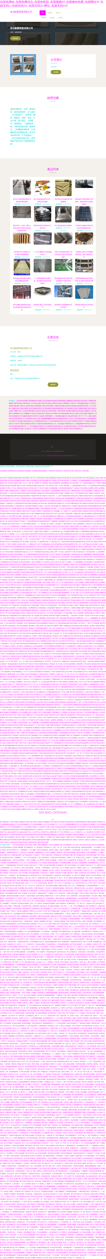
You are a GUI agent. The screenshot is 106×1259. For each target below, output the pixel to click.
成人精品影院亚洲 (92, 1176)
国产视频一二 (94, 929)
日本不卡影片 (92, 883)
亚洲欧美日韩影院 (31, 1212)
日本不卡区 (57, 908)
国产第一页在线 (20, 600)
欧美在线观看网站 (45, 526)
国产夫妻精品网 (67, 513)
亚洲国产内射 (48, 896)
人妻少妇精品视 (46, 1173)
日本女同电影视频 (30, 1235)
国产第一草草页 (28, 536)
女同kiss (22, 1240)
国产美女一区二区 (32, 779)
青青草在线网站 (5, 1219)
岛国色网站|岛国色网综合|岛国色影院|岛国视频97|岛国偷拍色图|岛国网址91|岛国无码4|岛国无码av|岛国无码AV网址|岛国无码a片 (41, 471)
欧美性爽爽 (40, 896)
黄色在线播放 (92, 664)
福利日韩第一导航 (36, 753)
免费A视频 (72, 1196)
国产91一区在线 (87, 687)
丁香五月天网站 (84, 893)
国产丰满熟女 (40, 720)
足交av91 (64, 1100)
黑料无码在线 (60, 898)
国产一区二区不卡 (78, 753)
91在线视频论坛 (49, 666)
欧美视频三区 (87, 620)
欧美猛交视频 (30, 1013)
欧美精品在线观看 (89, 1074)
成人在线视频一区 (57, 511)
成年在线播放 (49, 977)
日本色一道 (87, 891)
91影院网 (75, 1097)
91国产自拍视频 (40, 761)
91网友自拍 (57, 875)
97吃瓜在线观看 (31, 1222)
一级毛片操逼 (27, 804)
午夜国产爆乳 (36, 1176)
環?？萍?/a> (85, 416)
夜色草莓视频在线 (21, 1107)
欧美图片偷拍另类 (90, 1105)
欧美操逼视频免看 (24, 1082)
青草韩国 (3, 1000)
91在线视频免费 (65, 1021)
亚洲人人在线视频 (24, 730)
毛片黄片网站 (44, 738)
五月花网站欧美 (35, 730)
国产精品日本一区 (48, 1163)
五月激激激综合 (31, 929)
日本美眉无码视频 (13, 738)
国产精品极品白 (34, 735)
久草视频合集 (23, 1133)
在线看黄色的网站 (26, 1097)
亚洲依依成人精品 (11, 1082)
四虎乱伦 (77, 970)
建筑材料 (49, 455)
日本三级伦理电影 (40, 1115)
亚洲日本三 (78, 1115)
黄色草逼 (46, 1194)
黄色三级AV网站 (67, 671)
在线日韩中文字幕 (23, 939)
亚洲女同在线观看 (22, 603)
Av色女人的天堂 (26, 659)
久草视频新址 (4, 807)
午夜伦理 (21, 1015)
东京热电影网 (98, 753)
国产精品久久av (88, 758)
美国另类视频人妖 (15, 592)
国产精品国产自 (57, 773)
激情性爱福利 (36, 1089)
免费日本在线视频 (71, 1214)
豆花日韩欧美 (82, 1189)
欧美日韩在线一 (56, 1107)
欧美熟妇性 (8, 1250)
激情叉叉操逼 (21, 485)
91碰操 (52, 857)
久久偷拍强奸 (53, 541)
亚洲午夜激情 (90, 679)
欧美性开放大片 (68, 659)
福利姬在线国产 (67, 1166)
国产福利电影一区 (75, 483)
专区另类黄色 (61, 1051)
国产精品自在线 (49, 776)
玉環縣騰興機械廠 (46, 418)
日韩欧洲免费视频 (39, 1097)
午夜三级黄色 (68, 799)
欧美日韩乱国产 (75, 730)
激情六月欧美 (86, 541)
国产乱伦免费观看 (32, 598)
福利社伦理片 (63, 771)
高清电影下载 (63, 610)
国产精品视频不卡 (47, 908)
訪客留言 (60, 17)
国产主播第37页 (60, 776)
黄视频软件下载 (78, 1054)
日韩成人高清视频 (81, 1092)
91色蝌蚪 (9, 1084)
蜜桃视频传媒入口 (49, 1023)
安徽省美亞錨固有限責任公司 (46, 424)
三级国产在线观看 (56, 1242)
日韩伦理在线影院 (69, 679)
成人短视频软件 (75, 735)
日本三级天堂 (80, 666)
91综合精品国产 (79, 572)
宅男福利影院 (18, 552)
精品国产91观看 (81, 1069)
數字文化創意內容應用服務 (44, 416)
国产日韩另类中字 (98, 903)
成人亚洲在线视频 (36, 646)
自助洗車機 (32, 408)
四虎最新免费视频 (25, 1089)
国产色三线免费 (11, 508)
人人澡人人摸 (33, 947)
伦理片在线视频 (54, 845)
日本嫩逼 (34, 992)
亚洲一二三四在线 (96, 730)
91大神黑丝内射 (93, 529)
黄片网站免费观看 (20, 952)
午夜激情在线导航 (76, 980)
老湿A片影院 (70, 921)
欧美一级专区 (11, 911)
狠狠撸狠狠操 (71, 768)
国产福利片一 (22, 521)
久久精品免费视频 (96, 585)
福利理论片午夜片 (95, 595)
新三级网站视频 (10, 674)
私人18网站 (63, 1028)
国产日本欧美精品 (63, 924)
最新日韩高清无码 (86, 590)
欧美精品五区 (100, 1021)
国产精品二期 (70, 957)
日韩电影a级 (57, 855)
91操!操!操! (17, 1191)
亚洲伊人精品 (15, 740)
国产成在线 (87, 1212)
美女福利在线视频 (13, 480)
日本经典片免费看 (15, 511)
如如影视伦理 (72, 1161)
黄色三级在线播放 (53, 506)
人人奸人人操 (42, 786)
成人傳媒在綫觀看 (18, 1087)
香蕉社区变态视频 (74, 585)
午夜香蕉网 (94, 987)
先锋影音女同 (90, 794)
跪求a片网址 (65, 1071)
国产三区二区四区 (45, 980)
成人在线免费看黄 (97, 1051)
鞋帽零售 (91, 413)
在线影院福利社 (41, 1158)
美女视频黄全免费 (11, 893)
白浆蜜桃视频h (53, 488)
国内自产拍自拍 (34, 664)
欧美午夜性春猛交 (39, 707)
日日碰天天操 (62, 664)
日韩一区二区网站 (72, 977)
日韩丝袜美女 (69, 1240)
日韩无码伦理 (87, 992)
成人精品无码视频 (34, 738)
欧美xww (35, 1184)
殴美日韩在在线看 (80, 1163)
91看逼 (67, 913)
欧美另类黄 (17, 1176)
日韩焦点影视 (31, 959)
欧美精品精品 (99, 643)
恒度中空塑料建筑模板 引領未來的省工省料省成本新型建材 (63, 254)
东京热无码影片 (67, 939)
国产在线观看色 (15, 1201)
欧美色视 (62, 1189)
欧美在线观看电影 (74, 1028)
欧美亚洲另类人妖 (82, 883)
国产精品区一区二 (16, 661)
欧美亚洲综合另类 (89, 916)
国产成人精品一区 (70, 1245)
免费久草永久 (92, 649)
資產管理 (39, 408)
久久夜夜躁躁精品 (74, 1171)
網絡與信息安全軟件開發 (20, 408)
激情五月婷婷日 (95, 728)
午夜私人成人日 (10, 1196)
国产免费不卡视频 (44, 725)
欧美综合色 (23, 926)
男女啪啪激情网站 (45, 651)
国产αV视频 (85, 987)
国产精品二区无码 (8, 1122)
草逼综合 (49, 1074)
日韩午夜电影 (64, 962)
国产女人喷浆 (64, 1148)
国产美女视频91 (25, 541)
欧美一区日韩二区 (31, 1230)
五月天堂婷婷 (93, 1173)
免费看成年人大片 (82, 618)
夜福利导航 (60, 1250)
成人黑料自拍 (54, 684)
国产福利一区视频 (48, 1122)
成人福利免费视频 (41, 1013)
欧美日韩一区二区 (20, 1008)
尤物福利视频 (98, 888)
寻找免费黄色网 (12, 863)
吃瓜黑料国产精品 (53, 564)
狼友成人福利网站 (52, 891)
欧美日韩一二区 (84, 1051)
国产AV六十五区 (71, 669)
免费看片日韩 (75, 779)
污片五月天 (32, 885)
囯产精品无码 (98, 524)
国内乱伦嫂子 (65, 526)
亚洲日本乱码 (4, 1245)
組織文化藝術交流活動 (54, 403)
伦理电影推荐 (19, 1258)
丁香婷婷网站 (45, 868)
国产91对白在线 (40, 577)
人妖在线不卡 (81, 738)
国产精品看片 (90, 1056)
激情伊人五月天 (76, 536)
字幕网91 (97, 1079)
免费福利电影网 (20, 620)
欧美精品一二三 (35, 524)
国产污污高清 (65, 766)
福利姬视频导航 (70, 498)
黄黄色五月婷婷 (89, 654)
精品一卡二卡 (12, 779)
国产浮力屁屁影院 (30, 936)
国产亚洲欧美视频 (71, 985)
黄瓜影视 (63, 998)
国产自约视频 (23, 873)
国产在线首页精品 (71, 643)
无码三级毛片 (77, 1000)
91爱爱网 (31, 919)
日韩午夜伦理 (68, 1122)
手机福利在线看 (42, 534)
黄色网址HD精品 (34, 626)
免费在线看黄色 (63, 577)
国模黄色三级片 (5, 949)
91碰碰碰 (102, 998)
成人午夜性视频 (40, 745)
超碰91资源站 (16, 949)
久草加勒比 (19, 1168)
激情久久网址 (85, 598)
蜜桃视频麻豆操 (96, 600)
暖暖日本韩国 (63, 885)
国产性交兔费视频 (83, 728)
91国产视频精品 (79, 493)
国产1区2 (97, 939)
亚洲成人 (49, 1056)
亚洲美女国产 (56, 1074)
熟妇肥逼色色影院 (63, 1061)
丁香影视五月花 (25, 526)
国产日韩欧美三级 (27, 1191)
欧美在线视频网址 (42, 623)
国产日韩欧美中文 (97, 659)
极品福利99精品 (89, 631)
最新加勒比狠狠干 (52, 982)
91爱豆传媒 (40, 1043)
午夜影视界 (59, 1156)
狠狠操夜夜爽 (56, 1084)
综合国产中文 (10, 901)
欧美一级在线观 (65, 1194)
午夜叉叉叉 (54, 1031)
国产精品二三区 (85, 485)
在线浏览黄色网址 (94, 1092)
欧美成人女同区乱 (57, 949)
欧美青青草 (37, 1122)
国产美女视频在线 (23, 1224)
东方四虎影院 (9, 720)
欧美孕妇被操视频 (41, 1041)
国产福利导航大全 (13, 850)
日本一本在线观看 (62, 585)
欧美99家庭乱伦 (61, 587)
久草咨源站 (58, 1133)
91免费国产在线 (79, 763)
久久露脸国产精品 (48, 1133)
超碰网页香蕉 (61, 575)
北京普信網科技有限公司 (57, 421)
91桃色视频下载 (39, 552)
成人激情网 (12, 919)
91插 (39, 1168)
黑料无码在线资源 (39, 784)
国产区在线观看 (28, 1120)
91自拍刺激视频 (20, 964)
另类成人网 (46, 1168)
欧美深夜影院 (4, 1043)
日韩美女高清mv (22, 544)
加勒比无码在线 (49, 498)
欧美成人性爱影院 (36, 1156)
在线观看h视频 (46, 1084)
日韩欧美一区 (63, 1033)
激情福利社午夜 (44, 501)
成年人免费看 (96, 1232)
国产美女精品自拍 (11, 1005)
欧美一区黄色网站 (41, 1021)
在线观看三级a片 (75, 901)
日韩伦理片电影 (41, 702)
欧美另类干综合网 (23, 865)
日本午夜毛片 (87, 967)
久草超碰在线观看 (68, 570)
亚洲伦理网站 (55, 1003)
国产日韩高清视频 (42, 590)
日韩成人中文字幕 (42, 1258)
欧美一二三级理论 (69, 1242)
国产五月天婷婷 (51, 1051)
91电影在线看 (56, 939)
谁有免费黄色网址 (85, 564)
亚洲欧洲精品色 (11, 631)
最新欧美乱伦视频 (68, 654)
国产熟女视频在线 (66, 1153)
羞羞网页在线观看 (37, 768)
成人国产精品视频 (50, 865)
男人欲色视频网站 (35, 631)
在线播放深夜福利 (53, 786)
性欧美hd (63, 1003)
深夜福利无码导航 (80, 1056)
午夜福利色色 (4, 511)
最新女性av (101, 1107)
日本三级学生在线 (57, 954)
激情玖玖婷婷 (7, 954)
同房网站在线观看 (89, 1117)
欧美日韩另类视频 (9, 618)
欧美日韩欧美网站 (42, 748)
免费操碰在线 (9, 539)
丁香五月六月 (79, 654)
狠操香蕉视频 (72, 1110)
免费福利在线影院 (56, 501)
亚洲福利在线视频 (78, 878)
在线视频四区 (62, 521)
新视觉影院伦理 (21, 503)
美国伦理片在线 (21, 684)
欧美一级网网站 (16, 1120)
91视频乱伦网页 (85, 911)
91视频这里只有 (33, 544)
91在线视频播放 (63, 733)
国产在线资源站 (95, 717)
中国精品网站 (40, 1204)
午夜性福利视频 (80, 1064)
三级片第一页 (89, 656)
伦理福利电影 (26, 1207)
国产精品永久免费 (81, 547)
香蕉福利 (55, 1125)
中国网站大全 (65, 712)
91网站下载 (96, 891)
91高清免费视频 (20, 1130)
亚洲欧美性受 (46, 1181)
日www (41, 913)
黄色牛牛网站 (4, 491)
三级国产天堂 (75, 913)
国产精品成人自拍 (14, 1061)
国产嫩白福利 (40, 638)
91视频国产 (85, 1171)
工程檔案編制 (80, 403)
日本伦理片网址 (80, 926)
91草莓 (40, 865)
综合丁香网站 (96, 483)
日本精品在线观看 (10, 1204)
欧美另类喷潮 (24, 1161)
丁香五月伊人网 (7, 952)
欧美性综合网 (84, 779)
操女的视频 (87, 1201)
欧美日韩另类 (4, 649)
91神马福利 (97, 1222)
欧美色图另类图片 (88, 1087)
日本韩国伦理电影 (12, 483)
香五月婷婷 (80, 1245)
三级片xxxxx (96, 901)
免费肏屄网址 (94, 531)
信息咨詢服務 (46, 401)
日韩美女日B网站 (60, 710)
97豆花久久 (17, 868)
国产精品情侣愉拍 (19, 883)
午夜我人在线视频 (91, 1128)
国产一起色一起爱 (74, 610)
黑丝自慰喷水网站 (29, 666)
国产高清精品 (85, 628)
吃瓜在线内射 (38, 715)
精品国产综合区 (17, 641)
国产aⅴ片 (92, 1005)
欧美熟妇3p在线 (67, 1107)
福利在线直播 (25, 1156)
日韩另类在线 (80, 715)
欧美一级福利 (91, 1069)
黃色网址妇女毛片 (36, 875)
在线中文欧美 (28, 710)
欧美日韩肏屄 (54, 771)
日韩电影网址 (96, 1184)
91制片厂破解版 (69, 949)
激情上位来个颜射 (6, 906)
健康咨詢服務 (55, 408)
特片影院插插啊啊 (26, 977)
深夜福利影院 (39, 789)
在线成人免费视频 (14, 1186)
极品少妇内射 (21, 559)
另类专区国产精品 (69, 794)
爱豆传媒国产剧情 (43, 791)
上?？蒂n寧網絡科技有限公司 (36, 426)
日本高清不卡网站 (63, 990)
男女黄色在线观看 (30, 1056)
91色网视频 (67, 1097)
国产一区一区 (24, 740)
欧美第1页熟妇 (8, 791)
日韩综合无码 (65, 491)
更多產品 (15, 38)
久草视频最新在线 (92, 1120)
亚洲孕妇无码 (25, 511)
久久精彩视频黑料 (35, 756)
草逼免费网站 (98, 921)
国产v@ (74, 1043)
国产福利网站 (13, 807)
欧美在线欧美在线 (52, 1140)
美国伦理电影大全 (82, 1207)
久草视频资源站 (29, 1033)
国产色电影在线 (99, 1130)
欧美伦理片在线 (96, 705)
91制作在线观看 (74, 1036)
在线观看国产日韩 (64, 1031)
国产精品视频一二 (51, 990)
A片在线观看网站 (42, 1232)
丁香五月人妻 (7, 1087)
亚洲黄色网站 (40, 1056)
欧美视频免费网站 (85, 521)
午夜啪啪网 (4, 1061)
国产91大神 (95, 1201)
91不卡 (24, 857)
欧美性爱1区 (80, 1003)
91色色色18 (48, 888)
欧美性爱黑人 (79, 580)
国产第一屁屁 (49, 1151)
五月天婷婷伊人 (72, 761)
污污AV (25, 1245)
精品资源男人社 (97, 620)
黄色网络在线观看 (68, 725)
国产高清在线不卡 (13, 633)
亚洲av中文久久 (23, 483)
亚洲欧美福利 (39, 666)
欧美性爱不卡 (53, 878)
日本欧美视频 (21, 1151)
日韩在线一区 (98, 493)
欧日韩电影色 (86, 636)
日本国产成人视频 (39, 1092)
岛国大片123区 (45, 998)
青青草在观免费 (63, 982)
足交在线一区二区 (99, 1026)
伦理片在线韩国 (56, 671)
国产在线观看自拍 (8, 975)
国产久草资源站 (22, 605)
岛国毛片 (89, 857)
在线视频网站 (65, 483)
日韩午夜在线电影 (87, 934)
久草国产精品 (75, 789)
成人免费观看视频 (20, 1059)
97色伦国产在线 (5, 809)
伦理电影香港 (90, 768)
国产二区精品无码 (9, 710)
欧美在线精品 (67, 916)
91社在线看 (40, 1059)
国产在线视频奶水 (33, 1227)
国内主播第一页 (5, 766)
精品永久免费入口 (17, 1033)
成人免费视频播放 (65, 1125)
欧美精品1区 (100, 1242)
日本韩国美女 (50, 799)
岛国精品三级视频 (41, 600)
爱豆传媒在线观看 (52, 885)
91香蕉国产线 (24, 891)
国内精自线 (99, 878)
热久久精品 (102, 1173)
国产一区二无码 (41, 1199)
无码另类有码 (19, 654)
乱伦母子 (23, 896)
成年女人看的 (72, 796)
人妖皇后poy (24, 852)
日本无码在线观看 (18, 845)
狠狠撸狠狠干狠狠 (59, 631)
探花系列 (15, 954)
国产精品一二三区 (50, 587)
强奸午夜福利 (87, 1115)
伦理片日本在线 (85, 600)
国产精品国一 (16, 659)
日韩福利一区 (81, 1046)
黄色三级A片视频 (58, 715)
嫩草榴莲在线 (88, 1031)
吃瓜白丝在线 (83, 924)
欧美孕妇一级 (30, 1214)
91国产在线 (76, 1222)
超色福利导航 (74, 651)
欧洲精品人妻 (28, 1094)
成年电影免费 (16, 478)
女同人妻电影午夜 (71, 801)
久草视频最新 (100, 860)
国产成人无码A (79, 1107)
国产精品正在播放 (29, 1135)
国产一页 (62, 878)
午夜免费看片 (46, 679)
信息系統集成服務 (63, 413)
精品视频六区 (11, 1224)
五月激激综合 (29, 1015)
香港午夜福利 (98, 1031)
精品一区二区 (27, 898)
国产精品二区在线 (83, 633)
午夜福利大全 (96, 610)
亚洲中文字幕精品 (28, 570)
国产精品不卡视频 (6, 478)
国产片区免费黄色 (66, 845)
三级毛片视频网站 (40, 1140)
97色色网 (98, 1186)
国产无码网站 (27, 1084)
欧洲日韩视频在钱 (65, 1158)
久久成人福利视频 (6, 1028)
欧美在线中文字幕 (24, 934)
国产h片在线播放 (5, 1023)
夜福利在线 (36, 908)
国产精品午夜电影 (97, 541)
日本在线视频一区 (39, 1074)
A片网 (19, 1196)
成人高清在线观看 (41, 1153)
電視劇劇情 (32, 401)
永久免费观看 (13, 753)
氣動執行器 (31, 416)
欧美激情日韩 (74, 1255)
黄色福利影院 (31, 1059)
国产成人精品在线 (34, 1010)
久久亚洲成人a (82, 998)
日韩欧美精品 (31, 638)
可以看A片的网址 (35, 511)
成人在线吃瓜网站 (90, 570)
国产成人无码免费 (96, 908)
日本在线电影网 (47, 875)
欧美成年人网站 (25, 480)
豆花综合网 (90, 1043)
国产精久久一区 (78, 1143)
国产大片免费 (87, 942)
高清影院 (37, 855)
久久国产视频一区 (30, 763)
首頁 (42, 12)
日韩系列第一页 (13, 580)
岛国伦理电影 (62, 964)
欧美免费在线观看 (22, 631)
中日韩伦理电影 (81, 768)
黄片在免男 (53, 1089)
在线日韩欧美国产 (90, 1209)
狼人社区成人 (99, 631)
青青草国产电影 (10, 1222)
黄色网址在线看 (8, 763)
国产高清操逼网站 (44, 1008)
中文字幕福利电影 (37, 758)
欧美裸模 (90, 921)
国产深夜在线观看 (88, 1084)
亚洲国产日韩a (73, 1100)
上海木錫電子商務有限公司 (65, 424)
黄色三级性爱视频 (54, 748)
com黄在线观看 (61, 1023)
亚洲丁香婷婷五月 (35, 687)
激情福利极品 (51, 1115)
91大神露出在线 (6, 962)
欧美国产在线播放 (67, 1212)
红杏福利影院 (90, 740)
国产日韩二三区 (35, 592)
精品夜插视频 (40, 794)
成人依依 (54, 1049)
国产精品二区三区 (83, 595)
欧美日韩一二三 (54, 496)
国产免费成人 (93, 957)
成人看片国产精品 (94, 743)
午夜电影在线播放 (90, 580)
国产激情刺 (73, 1252)
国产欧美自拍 (39, 1128)
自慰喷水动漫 (15, 656)
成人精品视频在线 (39, 692)
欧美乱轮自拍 (68, 1130)
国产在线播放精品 (6, 728)
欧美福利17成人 (39, 654)
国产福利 (33, 1071)
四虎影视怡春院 (16, 855)
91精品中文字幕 (22, 773)
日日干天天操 (28, 671)
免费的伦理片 (36, 870)
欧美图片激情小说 (29, 776)
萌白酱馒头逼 (74, 990)
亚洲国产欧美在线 (99, 1041)
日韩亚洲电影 (33, 1100)
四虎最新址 (41, 992)
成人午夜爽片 (31, 975)
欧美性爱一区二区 (24, 807)
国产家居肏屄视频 (59, 643)
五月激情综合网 (44, 964)
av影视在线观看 (22, 781)
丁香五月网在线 (33, 603)
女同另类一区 (49, 661)
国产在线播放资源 (71, 633)
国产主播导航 (48, 536)
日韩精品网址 (24, 1000)
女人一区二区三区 (77, 1071)
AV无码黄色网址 (96, 677)
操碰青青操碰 (4, 557)
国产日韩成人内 (58, 972)
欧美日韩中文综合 (27, 689)
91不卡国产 (6, 1156)
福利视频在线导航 (53, 1138)
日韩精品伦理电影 (22, 1041)
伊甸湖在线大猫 (55, 603)
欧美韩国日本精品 (76, 992)
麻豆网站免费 (77, 626)
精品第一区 (101, 959)
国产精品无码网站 (55, 1209)
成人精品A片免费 (72, 605)
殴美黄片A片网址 (64, 1087)
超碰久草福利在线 (16, 1135)
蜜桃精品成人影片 (27, 1140)
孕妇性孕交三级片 (40, 1252)
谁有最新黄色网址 (71, 898)
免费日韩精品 (81, 669)
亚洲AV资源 (62, 1013)
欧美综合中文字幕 (10, 1148)
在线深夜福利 (69, 758)
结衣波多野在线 (35, 491)
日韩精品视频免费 (77, 620)
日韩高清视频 (36, 771)
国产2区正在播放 (33, 615)
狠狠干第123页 (78, 1201)
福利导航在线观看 (38, 743)
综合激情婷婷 (71, 860)
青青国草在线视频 (15, 587)
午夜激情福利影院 (42, 975)
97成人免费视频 (68, 1115)
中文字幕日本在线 (9, 699)
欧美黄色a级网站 (23, 1219)
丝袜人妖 (29, 1171)
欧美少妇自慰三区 (16, 982)
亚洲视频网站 (13, 712)
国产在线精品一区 (72, 1013)
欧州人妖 (94, 995)
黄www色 (25, 1143)
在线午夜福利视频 (87, 534)
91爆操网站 (7, 1018)
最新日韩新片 (36, 539)
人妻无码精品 (96, 501)
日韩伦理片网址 (79, 1008)
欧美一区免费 (55, 651)
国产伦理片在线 (66, 870)
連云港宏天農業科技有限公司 (75, 421)
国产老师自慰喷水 (8, 776)
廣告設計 (94, 408)
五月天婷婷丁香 (69, 1176)
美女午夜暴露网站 (64, 942)
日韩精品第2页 (63, 738)
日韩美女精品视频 (44, 636)
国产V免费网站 (20, 1247)
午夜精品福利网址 (83, 959)
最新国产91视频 (73, 873)
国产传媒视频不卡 (35, 1000)
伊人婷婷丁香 (101, 1163)
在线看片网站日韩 (52, 641)
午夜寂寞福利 (97, 1061)
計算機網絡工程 (17, 413)
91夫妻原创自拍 (75, 554)
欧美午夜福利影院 (93, 985)
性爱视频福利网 (70, 1181)
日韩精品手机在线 (79, 888)
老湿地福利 (64, 919)
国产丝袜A (42, 1138)
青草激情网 (20, 1194)
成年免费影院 (18, 1049)
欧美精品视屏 (64, 623)
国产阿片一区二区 (82, 1181)
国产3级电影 (4, 873)
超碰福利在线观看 (20, 1242)
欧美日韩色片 (74, 962)
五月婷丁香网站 (41, 763)
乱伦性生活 (6, 1056)
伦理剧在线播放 (97, 513)
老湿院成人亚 (87, 626)
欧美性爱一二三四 (86, 1061)
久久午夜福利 (66, 501)
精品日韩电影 (75, 1041)
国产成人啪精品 (7, 1008)
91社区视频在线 (91, 669)
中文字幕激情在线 (36, 679)
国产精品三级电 (96, 990)
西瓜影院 (26, 1125)
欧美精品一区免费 (78, 781)
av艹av (6, 1207)
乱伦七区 (18, 901)
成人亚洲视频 (30, 600)
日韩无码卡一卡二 (68, 929)
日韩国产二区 (25, 717)
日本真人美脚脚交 (6, 908)
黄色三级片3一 (69, 926)
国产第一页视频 (54, 699)
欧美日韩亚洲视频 (15, 547)
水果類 (11, 411)
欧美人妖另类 (49, 1043)
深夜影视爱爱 (66, 1209)
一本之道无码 (99, 679)
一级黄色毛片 (60, 801)
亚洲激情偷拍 (14, 870)
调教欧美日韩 (84, 694)
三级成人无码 (62, 860)
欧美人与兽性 (40, 799)
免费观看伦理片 (97, 1151)
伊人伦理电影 (58, 1122)
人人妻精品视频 (75, 485)
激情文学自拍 (25, 1196)
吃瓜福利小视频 (96, 896)
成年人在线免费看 (9, 620)
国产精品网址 (37, 671)
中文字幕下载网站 (62, 682)
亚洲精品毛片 (74, 1148)
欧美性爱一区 (7, 990)
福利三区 (34, 1031)
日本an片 (61, 883)
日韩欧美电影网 (35, 1049)
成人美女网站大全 (68, 508)
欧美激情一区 (7, 1038)
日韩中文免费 (55, 998)
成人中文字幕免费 (78, 674)
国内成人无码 (46, 1000)
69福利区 (20, 1232)
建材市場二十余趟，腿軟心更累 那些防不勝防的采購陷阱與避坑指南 (22, 228)
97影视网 (10, 1214)
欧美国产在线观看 (83, 1018)
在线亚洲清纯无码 (31, 1066)
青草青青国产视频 (63, 901)
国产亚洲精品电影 (74, 600)
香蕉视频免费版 (10, 745)
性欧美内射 (43, 906)
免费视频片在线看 (39, 728)
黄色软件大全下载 (54, 623)
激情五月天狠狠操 (9, 600)
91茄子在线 (97, 913)
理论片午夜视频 (27, 1105)
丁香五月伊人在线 (28, 682)
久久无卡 (20, 1235)
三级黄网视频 (62, 1224)
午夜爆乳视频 (87, 613)
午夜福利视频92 (47, 519)
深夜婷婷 (61, 1092)
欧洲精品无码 (92, 702)
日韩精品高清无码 (49, 768)
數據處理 (87, 411)
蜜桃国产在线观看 (36, 519)
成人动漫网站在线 (35, 1005)
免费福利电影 (101, 1094)
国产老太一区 (71, 947)
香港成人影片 (45, 524)
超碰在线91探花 (56, 1112)
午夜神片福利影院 (42, 850)
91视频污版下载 (78, 513)
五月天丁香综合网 (75, 987)
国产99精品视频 (46, 756)
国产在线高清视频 (48, 478)
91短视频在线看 (14, 567)
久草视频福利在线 (62, 1186)
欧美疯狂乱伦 (44, 1028)
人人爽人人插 (27, 539)
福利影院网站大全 (35, 643)
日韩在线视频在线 (19, 1138)
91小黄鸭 (56, 1117)
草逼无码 (14, 903)
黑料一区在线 (59, 552)
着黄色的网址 (100, 740)
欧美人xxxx (86, 868)
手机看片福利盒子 (79, 1130)
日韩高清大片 (89, 524)
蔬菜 (89, 408)
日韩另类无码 (92, 761)
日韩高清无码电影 (53, 1021)
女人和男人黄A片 (28, 661)
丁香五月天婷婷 (46, 539)
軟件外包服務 (22, 416)
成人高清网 (102, 911)
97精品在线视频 (85, 1230)
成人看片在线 (89, 807)
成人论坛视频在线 (90, 1094)
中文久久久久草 (42, 924)
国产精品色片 (12, 733)
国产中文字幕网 (46, 659)
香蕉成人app (33, 911)
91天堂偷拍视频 (67, 613)
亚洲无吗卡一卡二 (99, 1038)
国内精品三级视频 (26, 957)
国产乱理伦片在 (42, 1222)
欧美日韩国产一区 (20, 1214)
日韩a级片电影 (91, 1013)
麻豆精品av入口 (63, 628)
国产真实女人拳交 (57, 1245)
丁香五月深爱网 (35, 562)
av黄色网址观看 (22, 722)
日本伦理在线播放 (35, 1133)
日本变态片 (36, 1084)
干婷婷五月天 (51, 1252)
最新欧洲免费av (19, 763)
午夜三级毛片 (89, 878)
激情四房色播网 (69, 539)
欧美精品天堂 (97, 720)
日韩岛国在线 (98, 654)
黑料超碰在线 (71, 618)
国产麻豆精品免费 (92, 707)
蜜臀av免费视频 (100, 488)
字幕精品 (14, 1219)
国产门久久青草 (52, 677)
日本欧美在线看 (24, 1071)
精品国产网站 (81, 559)
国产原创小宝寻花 (70, 959)
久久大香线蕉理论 (54, 531)
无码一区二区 (67, 1143)
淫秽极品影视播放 (72, 710)
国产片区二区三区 (75, 748)
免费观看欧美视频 (39, 705)
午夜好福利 (89, 939)
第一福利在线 (36, 1181)
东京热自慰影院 (78, 671)
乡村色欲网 (99, 916)
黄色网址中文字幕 (41, 677)
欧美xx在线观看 (80, 794)
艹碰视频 (23, 1028)
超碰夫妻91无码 (43, 485)
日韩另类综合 (14, 1240)
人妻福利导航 (19, 590)
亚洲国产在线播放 (10, 1194)
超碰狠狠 (45, 870)
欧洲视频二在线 (22, 623)
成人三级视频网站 (27, 595)
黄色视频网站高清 (12, 891)
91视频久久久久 (53, 893)
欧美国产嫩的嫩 (18, 847)
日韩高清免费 (64, 934)
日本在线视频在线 (79, 906)
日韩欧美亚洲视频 (20, 577)
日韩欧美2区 (90, 1186)
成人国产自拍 (61, 784)
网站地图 (86, 471)
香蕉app (95, 1089)
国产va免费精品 (64, 564)
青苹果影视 (89, 1079)
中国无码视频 (13, 610)
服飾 (63, 416)
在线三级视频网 (97, 641)
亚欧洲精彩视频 (91, 855)
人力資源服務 (57, 416)
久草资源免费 (76, 850)
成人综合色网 (61, 761)
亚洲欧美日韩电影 (22, 697)
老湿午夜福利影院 (100, 763)
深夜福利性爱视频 (75, 541)
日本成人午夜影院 (6, 659)
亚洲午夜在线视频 (83, 786)
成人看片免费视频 (27, 707)
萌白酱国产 (57, 1010)
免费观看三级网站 (61, 1005)
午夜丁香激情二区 (47, 1207)
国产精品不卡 (83, 1005)
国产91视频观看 (52, 521)
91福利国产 (12, 875)
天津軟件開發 (51, 411)
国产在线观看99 (91, 906)
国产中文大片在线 (13, 498)
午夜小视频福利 (91, 852)
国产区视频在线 (69, 697)
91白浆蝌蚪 (73, 1186)
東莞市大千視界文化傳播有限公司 (38, 429)
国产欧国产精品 (99, 1010)
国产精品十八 (66, 908)
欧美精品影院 (52, 503)
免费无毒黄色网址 (45, 1046)
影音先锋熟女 (60, 1135)
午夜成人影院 (21, 715)
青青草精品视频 (25, 567)
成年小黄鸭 (29, 1110)
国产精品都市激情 (24, 562)
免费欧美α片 (30, 715)
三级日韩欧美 (45, 491)
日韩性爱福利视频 (75, 766)
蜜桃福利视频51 (43, 628)
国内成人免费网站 (16, 682)
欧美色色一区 (77, 1212)
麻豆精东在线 (61, 952)
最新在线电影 (46, 513)
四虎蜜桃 (90, 1237)
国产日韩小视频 (13, 977)
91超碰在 (67, 936)
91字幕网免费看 (84, 531)
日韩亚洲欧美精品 (35, 1143)
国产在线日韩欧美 (95, 628)
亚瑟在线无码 (57, 789)
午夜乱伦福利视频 (81, 1237)
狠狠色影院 (80, 1227)
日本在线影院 (78, 1133)
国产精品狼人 (19, 745)
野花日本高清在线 (37, 1196)
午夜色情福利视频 (39, 1051)
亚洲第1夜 (17, 1179)
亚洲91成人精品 (45, 626)
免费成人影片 (43, 1209)
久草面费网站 (57, 1056)
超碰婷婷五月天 (62, 1230)
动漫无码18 (59, 1204)
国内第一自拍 (65, 896)
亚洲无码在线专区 (70, 743)
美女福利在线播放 (54, 906)
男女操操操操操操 (91, 1245)
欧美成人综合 (86, 975)
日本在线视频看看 (44, 779)
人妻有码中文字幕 (70, 552)
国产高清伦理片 (34, 1061)
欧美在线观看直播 (84, 710)
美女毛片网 (20, 1230)
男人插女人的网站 (6, 743)
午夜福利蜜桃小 (20, 1171)
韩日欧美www (55, 1008)
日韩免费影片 (61, 1059)
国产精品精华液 (42, 521)
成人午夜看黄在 (92, 784)
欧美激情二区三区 (83, 796)
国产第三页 (90, 926)
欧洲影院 (31, 926)
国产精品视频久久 (33, 674)
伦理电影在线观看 (47, 1191)
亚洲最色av (8, 1145)
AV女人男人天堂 (83, 1214)
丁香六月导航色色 (43, 857)
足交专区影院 (86, 901)
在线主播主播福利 (85, 896)
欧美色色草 (90, 954)
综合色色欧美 (60, 763)
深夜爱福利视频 (41, 1148)
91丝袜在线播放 (37, 1186)
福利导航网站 (51, 649)
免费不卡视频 (85, 608)
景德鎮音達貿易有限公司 (26, 421)
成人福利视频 (44, 1064)
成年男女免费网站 (87, 748)
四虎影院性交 (52, 1013)
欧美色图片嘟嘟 (63, 745)
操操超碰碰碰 (61, 595)
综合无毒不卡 (51, 1110)
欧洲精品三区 (31, 748)
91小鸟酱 (29, 1092)
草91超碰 (69, 878)
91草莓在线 (97, 1140)
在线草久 (67, 1120)
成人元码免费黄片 (83, 801)
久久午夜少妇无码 (36, 580)
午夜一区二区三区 (66, 674)
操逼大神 (103, 857)
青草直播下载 (13, 516)
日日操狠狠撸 (33, 942)
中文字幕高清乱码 (69, 1173)
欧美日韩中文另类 (86, 845)
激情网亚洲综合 (39, 661)
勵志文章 (63, 408)
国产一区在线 (83, 1168)
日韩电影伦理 (83, 529)
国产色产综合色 (56, 513)
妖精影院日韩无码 (88, 511)
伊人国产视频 (13, 750)
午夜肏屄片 (8, 1184)
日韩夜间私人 (65, 615)
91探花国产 (69, 970)
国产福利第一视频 (70, 1018)
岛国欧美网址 (6, 529)
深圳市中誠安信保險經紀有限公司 (26, 424)
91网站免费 (17, 906)
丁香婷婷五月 (97, 491)
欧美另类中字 (55, 687)
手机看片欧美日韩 (15, 501)
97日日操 (32, 1041)
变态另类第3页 (85, 557)
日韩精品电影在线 (68, 656)
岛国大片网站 (99, 478)
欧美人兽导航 (53, 1258)
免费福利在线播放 (33, 508)
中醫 (43, 406)
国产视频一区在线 (46, 697)
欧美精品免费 (91, 1112)
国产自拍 (14, 1092)
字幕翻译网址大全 (57, 679)
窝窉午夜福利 (96, 626)
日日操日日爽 (12, 1189)
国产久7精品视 (19, 1094)
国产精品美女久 (5, 549)
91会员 (2, 1010)
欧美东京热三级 (44, 603)
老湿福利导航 (58, 1102)
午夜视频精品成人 (27, 1115)
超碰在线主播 (74, 677)
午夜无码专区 (13, 873)
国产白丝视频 (25, 582)
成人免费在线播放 (48, 880)
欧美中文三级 (34, 807)
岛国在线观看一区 (16, 784)
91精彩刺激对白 (67, 524)
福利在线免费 (12, 794)
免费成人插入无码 (8, 1163)
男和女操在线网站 (19, 860)
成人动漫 (7, 982)
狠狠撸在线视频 (97, 687)
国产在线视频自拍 (85, 1151)
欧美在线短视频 (53, 863)
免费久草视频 (53, 738)
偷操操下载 (78, 1074)
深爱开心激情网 (58, 985)
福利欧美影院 (93, 694)
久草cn (48, 1245)
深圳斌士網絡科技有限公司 (87, 426)
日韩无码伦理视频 (51, 575)
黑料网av (21, 1069)
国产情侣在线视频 (33, 651)
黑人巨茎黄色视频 (63, 677)
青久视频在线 (63, 506)
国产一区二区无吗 (82, 1219)
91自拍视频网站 (78, 562)
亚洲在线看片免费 (83, 1224)
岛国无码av (17, 1128)
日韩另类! (3, 998)
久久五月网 (59, 1018)
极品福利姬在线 (90, 516)
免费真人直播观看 (40, 921)
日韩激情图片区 (59, 743)
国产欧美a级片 (43, 503)
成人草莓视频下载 (70, 1227)
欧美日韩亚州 (96, 1049)
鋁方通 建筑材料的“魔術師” (63, 225)
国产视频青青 (75, 911)
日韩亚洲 (99, 1133)
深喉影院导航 (6, 692)
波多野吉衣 (101, 1059)
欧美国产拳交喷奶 (73, 964)
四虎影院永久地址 (47, 1102)
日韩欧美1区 (50, 1135)
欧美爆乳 (32, 852)
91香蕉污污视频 (94, 786)
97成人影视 (40, 1151)
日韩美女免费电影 (23, 911)
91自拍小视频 (93, 1204)
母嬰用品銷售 (18, 403)
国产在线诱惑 (75, 590)
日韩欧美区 (82, 1043)
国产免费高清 (95, 692)
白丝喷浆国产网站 (87, 735)
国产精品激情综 (74, 771)
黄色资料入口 (48, 847)
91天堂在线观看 (82, 761)
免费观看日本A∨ (65, 1117)
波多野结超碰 (99, 511)
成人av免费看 (4, 970)
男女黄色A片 (95, 1191)
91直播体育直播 (26, 585)
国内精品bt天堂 (49, 529)
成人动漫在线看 (35, 557)
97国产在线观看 (26, 587)
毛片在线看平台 (69, 519)
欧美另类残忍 (17, 1084)
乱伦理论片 (91, 1161)
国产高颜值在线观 (28, 641)
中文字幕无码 (38, 985)
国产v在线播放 (44, 735)
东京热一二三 (21, 944)
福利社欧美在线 (10, 786)
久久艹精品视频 (46, 694)
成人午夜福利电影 (40, 1110)
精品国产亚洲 (59, 799)
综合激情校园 (79, 1184)
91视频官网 (29, 990)
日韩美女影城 (23, 738)
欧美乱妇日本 (6, 740)
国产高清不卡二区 (45, 807)
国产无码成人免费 (31, 845)
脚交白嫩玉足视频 (77, 567)
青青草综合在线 (16, 585)
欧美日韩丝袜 (76, 847)
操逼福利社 (82, 952)
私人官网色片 (63, 1232)
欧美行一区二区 (67, 750)
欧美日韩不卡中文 (22, 687)
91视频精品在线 (68, 626)
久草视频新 (39, 1237)
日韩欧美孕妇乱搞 (39, 982)
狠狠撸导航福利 (74, 1199)
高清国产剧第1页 (88, 496)
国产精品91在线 (96, 564)
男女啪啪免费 (10, 654)
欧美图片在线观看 (57, 539)
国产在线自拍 (27, 549)
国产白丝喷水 (81, 707)
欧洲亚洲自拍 (30, 620)
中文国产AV (71, 1258)
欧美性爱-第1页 (68, 478)
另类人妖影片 (18, 776)
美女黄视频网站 (92, 575)
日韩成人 (90, 1100)
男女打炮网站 (65, 779)
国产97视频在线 (42, 1071)
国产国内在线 (81, 643)
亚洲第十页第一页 (54, 485)
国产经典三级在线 (26, 1181)
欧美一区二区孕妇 (20, 720)
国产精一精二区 (78, 544)
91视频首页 (4, 1015)
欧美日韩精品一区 (68, 875)
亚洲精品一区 (8, 1217)
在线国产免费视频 (64, 534)
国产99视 (13, 1230)
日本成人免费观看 (90, 1240)
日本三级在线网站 (85, 1232)
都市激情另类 (50, 1204)
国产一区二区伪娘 (40, 682)
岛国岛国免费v (36, 949)
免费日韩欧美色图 (77, 501)
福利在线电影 (9, 506)
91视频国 (94, 1110)
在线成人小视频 (26, 758)
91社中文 (57, 896)
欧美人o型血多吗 (71, 661)
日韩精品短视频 (15, 992)
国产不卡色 (37, 1102)
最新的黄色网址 (64, 992)
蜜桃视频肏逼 (88, 1125)
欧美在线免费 (88, 572)
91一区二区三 (23, 863)
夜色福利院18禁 (8, 671)
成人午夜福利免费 (80, 725)
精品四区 (95, 911)
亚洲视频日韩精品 (40, 1120)
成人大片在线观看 (97, 799)
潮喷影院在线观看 (98, 554)
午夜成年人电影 (98, 919)
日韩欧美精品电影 (95, 603)
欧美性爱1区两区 (34, 697)
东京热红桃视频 (12, 947)
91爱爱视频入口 (56, 712)
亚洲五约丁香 (97, 944)
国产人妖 (71, 885)
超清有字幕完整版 (7, 1128)
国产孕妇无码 (96, 503)
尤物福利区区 (50, 705)
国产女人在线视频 (34, 1201)
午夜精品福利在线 (52, 1120)
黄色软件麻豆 (51, 618)
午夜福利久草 (11, 944)
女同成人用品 (57, 570)
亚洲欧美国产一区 (73, 903)
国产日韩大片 (66, 1010)
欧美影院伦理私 (85, 990)
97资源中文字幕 (61, 768)
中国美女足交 (74, 564)
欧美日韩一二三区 (44, 1130)
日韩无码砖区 (90, 952)
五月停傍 (100, 1112)
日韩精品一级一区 (28, 1217)
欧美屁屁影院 (71, 664)
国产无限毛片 (43, 496)
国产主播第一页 (97, 590)
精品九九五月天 (28, 552)
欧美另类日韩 (66, 536)
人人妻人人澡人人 (53, 919)
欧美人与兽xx (74, 1077)
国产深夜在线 (54, 636)
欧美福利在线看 (93, 1033)
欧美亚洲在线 (32, 863)
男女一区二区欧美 (36, 903)
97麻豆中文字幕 (58, 959)
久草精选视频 (66, 1094)
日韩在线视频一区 (43, 1031)
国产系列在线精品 (68, 807)
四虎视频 (21, 888)
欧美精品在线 (51, 600)
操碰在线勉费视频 (72, 529)
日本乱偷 (22, 1074)
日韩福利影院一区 (7, 868)
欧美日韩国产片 (13, 929)
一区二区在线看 (26, 1184)
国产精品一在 (24, 756)
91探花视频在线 (55, 766)
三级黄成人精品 (5, 1079)
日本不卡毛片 (82, 682)
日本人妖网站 (78, 539)
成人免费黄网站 (31, 1242)
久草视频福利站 (19, 506)
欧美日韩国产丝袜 (10, 715)
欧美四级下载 (86, 799)
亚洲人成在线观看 (28, 868)
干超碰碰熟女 (42, 618)
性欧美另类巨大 (79, 1102)
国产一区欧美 (56, 1166)
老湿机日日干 (48, 654)
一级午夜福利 (62, 605)
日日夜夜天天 (90, 643)
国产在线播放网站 (12, 615)
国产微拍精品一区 (77, 967)
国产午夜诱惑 (12, 773)
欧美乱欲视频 (41, 1079)
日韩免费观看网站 (47, 643)
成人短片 (88, 1184)
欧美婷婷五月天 (41, 1214)
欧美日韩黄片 (74, 623)
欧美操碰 (80, 860)
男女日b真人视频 (14, 582)
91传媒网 (47, 954)
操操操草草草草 (35, 572)
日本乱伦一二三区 (64, 1049)
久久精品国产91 (16, 692)
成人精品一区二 (41, 962)
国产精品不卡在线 (14, 1140)
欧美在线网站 (97, 875)
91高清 (48, 1107)
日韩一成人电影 (60, 638)
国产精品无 (9, 1209)
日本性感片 (16, 1184)
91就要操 (51, 873)
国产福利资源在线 (63, 480)
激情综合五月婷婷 (56, 916)
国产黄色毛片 (93, 1181)
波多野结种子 (12, 636)
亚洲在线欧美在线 (8, 1247)
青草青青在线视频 (38, 585)
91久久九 (77, 1122)
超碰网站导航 (43, 541)
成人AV (99, 873)
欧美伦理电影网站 (56, 544)
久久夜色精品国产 (8, 577)
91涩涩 (25, 1168)
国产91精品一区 (29, 677)
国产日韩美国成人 (10, 626)
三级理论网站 (18, 539)
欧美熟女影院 (15, 513)
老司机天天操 (89, 753)
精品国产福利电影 (48, 547)
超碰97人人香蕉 (22, 531)
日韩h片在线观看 (8, 534)
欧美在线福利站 (44, 1094)
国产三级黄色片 (64, 608)
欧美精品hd (18, 1105)
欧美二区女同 (89, 763)
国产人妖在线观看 (9, 677)
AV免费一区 (49, 1184)
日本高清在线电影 (6, 847)
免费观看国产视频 (80, 1112)
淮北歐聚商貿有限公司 (21, 348)
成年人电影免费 (72, 995)
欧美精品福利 (36, 766)
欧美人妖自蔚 (56, 756)
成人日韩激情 (93, 689)
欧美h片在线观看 (90, 674)
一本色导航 (85, 908)
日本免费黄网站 (14, 541)
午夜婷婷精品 (42, 1026)
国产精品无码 (22, 628)
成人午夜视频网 (55, 730)
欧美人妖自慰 (34, 1112)
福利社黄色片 (69, 740)
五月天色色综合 (46, 562)
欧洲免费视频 (31, 521)
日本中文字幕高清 (35, 694)
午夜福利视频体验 (23, 1021)
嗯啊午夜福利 (86, 536)
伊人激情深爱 (76, 931)
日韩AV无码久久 (62, 707)
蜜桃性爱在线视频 (13, 896)
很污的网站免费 (52, 702)
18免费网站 (54, 1189)
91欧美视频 (84, 880)
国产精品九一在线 (73, 641)
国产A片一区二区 (57, 659)
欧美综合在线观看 (93, 661)
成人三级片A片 (17, 1038)
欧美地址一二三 (14, 768)
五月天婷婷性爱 (100, 516)
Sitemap (75, 455)
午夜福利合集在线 (99, 967)
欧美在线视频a (21, 779)
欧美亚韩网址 (16, 572)
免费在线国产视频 (80, 508)
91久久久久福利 (20, 534)
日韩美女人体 (4, 1240)
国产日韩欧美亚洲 (57, 753)
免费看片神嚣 (74, 531)
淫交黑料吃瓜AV (94, 776)
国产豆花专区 (60, 689)
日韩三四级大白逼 (86, 1015)
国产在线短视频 (64, 554)
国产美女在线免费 (9, 608)
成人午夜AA (27, 1038)
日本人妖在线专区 (82, 1173)
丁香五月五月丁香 (28, 901)
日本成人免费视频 (40, 641)
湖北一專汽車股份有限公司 (79, 418)
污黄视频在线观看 (38, 587)
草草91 (81, 1097)
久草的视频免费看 (50, 585)
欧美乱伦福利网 (80, 954)
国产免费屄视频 (8, 804)
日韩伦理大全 (58, 794)
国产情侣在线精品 (89, 478)
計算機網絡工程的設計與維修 (32, 413)
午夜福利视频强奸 (75, 919)
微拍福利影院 (84, 603)
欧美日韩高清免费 (21, 1046)
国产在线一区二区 (36, 516)
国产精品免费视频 (50, 801)
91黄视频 (98, 1000)
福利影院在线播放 (59, 888)
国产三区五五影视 (71, 649)
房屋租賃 (48, 413)
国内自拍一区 (72, 707)
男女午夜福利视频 (94, 651)
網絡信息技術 (66, 406)
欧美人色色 (32, 1199)
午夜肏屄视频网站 (44, 1189)
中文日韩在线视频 (49, 1250)
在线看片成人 (58, 547)
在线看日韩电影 (46, 687)
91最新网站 (81, 1079)
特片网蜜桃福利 (96, 536)
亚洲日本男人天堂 (54, 1015)
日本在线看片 (60, 649)
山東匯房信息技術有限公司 (54, 426)
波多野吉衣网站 (13, 521)
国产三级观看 (12, 687)
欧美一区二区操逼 (10, 605)
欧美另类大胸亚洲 (71, 689)
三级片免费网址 (53, 1158)
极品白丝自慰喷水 (25, 768)
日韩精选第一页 (60, 947)
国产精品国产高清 (65, 620)
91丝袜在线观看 (9, 1168)
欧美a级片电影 (23, 947)
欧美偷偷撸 (98, 1158)
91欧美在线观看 (20, 975)
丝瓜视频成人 (31, 794)
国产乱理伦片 (15, 1115)
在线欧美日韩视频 (83, 1204)
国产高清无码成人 (100, 656)
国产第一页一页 (20, 786)
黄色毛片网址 (4, 582)
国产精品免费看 (87, 491)
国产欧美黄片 (14, 957)
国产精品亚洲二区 (7, 913)
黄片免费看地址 (26, 1186)
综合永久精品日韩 (15, 717)
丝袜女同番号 (78, 478)
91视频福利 (18, 857)
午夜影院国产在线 (23, 1166)
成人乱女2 (37, 1191)
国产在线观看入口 (94, 1135)
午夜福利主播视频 (59, 921)
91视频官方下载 (25, 491)
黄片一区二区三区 (18, 990)
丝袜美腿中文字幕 (83, 1145)
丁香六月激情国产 (99, 646)
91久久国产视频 (25, 524)
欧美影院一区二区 (37, 954)
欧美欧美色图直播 (95, 1171)
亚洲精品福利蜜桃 (95, 633)
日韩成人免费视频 (24, 1112)
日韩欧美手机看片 (38, 957)
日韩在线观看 (78, 758)
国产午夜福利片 (14, 735)
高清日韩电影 (19, 705)
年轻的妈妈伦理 (51, 952)
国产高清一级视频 (16, 1003)
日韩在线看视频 (7, 1105)
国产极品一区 (49, 794)
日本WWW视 (38, 1179)
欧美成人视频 (8, 1191)
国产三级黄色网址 (66, 756)
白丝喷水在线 (11, 880)
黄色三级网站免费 (7, 1176)
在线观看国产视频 (53, 608)
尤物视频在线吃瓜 (6, 860)
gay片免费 (3, 1100)
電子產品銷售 (46, 408)
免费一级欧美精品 (24, 516)
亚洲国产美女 (4, 717)
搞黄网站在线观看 (55, 791)
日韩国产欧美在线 (47, 1219)
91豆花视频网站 (10, 939)
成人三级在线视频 (15, 689)
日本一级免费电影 (61, 1235)
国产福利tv (38, 967)
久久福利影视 (79, 1240)
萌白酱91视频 (53, 850)
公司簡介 (55, 72)
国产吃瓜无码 (29, 1153)
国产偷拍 (49, 921)
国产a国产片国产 (17, 743)
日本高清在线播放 (33, 781)
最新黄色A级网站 (85, 1023)
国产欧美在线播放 (45, 598)
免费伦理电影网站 (55, 929)
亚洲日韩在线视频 (18, 1145)
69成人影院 (32, 893)
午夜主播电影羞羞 (16, 549)
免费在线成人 (25, 519)
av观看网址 (29, 1122)
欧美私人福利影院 (24, 646)
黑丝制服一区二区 (67, 804)
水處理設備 (57, 406)
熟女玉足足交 (93, 880)
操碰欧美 (8, 967)
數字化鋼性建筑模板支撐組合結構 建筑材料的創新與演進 (22, 307)
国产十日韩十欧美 (17, 1079)
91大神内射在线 (79, 656)
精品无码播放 (33, 649)
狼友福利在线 (21, 1204)
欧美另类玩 (55, 980)
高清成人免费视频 (15, 575)
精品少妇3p (33, 865)
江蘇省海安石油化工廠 (32, 418)
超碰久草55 (96, 980)
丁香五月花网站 (11, 544)
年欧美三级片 (47, 959)
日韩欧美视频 (71, 1224)
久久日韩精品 (87, 944)
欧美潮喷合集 (95, 636)
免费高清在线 (27, 766)
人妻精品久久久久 (27, 575)
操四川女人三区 (44, 613)
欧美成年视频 (16, 1023)
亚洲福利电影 (89, 1235)
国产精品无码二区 (9, 638)
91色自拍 (52, 947)
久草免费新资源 (58, 519)
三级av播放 (63, 1140)
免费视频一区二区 (63, 720)
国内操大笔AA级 (22, 508)
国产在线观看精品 (45, 773)
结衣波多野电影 (22, 1148)
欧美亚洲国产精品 (21, 725)
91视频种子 (29, 1252)
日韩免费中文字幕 (82, 664)
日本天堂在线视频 (32, 1209)
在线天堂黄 (93, 959)
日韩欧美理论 (59, 1240)
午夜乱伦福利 (42, 564)
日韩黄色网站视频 (86, 913)
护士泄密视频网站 (8, 1107)
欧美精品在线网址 (88, 488)
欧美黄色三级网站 (92, 1064)
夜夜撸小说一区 (62, 503)
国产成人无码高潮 (36, 478)
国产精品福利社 (28, 855)
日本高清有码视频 (30, 1079)
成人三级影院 (65, 791)
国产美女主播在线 (99, 572)
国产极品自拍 (88, 544)
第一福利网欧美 (59, 580)
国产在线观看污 (79, 570)
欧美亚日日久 (19, 1122)
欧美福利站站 (59, 666)
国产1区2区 (87, 1138)
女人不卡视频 (12, 722)
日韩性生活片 (30, 1240)
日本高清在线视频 (35, 750)
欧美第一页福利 (56, 750)
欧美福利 (78, 1082)
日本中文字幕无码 (24, 1054)
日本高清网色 (95, 1036)
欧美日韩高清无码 (32, 488)
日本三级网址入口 (21, 1199)
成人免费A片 (85, 850)
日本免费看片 (19, 1077)
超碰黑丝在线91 (64, 1138)
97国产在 (4, 1041)
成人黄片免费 (46, 1049)
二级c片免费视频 (33, 722)
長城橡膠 (68, 411)
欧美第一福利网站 (51, 720)
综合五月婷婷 (48, 570)
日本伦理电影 (83, 651)
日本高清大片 (55, 694)
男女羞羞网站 (35, 934)
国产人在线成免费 (16, 761)
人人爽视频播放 (93, 618)
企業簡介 (49, 12)
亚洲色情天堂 (56, 567)
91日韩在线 (60, 926)
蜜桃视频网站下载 (83, 689)
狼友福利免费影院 (48, 516)
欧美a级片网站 (70, 1219)
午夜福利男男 (34, 496)
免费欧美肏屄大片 (13, 852)
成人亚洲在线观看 (18, 702)
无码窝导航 (83, 873)
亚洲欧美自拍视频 (23, 1255)
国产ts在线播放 (88, 567)
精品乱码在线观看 (27, 547)
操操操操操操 (54, 722)
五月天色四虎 (98, 519)
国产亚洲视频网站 (71, 717)
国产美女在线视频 (70, 852)
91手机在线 (18, 1217)
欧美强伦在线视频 (35, 880)
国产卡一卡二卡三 (41, 1015)
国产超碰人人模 (41, 506)
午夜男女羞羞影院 (94, 1168)
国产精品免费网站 (22, 626)
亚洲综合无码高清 (87, 720)
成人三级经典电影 (41, 733)
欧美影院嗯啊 (95, 480)
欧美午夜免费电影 (11, 1010)
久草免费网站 (31, 952)
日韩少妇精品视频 (68, 1064)
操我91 (20, 898)
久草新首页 (30, 944)
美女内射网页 (45, 656)
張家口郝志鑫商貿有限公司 (61, 418)
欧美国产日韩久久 (63, 1128)
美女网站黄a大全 (50, 728)
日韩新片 (27, 1163)
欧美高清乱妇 (36, 656)
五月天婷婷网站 (98, 539)
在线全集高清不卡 (11, 898)
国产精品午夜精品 (63, 1038)
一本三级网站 (97, 847)
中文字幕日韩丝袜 (86, 610)
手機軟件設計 (18, 411)
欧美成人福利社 (49, 552)
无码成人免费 (63, 786)
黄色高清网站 (61, 728)
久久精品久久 (25, 679)
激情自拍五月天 (13, 730)
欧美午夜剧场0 (85, 1036)
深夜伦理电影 (12, 598)
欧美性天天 (50, 1069)
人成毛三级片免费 (15, 493)
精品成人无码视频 (74, 699)
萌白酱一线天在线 (76, 712)
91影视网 (3, 863)
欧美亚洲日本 (27, 908)
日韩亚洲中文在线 (55, 1071)
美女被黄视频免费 (10, 1255)
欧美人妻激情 (14, 1161)
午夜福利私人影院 (64, 1089)
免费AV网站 (52, 924)
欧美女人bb (11, 1199)
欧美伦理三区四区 (45, 1255)
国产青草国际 (65, 485)
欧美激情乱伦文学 (48, 1005)
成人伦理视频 (7, 702)
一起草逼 (37, 868)
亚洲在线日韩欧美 (51, 745)
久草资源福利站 (50, 987)
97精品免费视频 (75, 557)
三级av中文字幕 (82, 649)
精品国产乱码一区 (39, 689)
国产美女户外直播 (86, 722)
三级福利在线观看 (92, 738)
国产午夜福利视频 (33, 605)
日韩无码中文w (40, 1087)
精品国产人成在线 (41, 620)
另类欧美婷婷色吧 (62, 1199)
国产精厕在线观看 (74, 628)
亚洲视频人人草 (22, 931)
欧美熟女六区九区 (28, 796)
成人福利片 (90, 888)
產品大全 (58, 12)
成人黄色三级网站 (24, 580)
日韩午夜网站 (80, 972)
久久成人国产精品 (14, 643)
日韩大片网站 (92, 1059)
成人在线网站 (45, 1201)
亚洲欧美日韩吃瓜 (57, 1176)
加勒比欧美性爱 (82, 506)
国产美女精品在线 (53, 620)
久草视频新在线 (77, 1105)
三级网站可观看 (14, 970)
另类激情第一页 (66, 1222)
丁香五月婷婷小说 (21, 674)
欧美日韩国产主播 (84, 1110)
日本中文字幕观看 (74, 745)
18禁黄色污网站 (8, 669)
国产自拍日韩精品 (71, 865)
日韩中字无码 (22, 980)
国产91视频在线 (78, 646)
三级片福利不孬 (76, 1049)
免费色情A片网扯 (11, 1112)
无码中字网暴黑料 (60, 669)
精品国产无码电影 (21, 699)
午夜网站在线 (80, 498)
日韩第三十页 (71, 857)
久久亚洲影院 (45, 766)
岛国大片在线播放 (53, 1214)
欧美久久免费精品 (38, 801)
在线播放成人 (67, 781)
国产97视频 (95, 1230)
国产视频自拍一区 (30, 847)
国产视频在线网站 (49, 1156)
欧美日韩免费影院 (15, 1207)
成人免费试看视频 (19, 1013)
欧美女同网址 (53, 735)
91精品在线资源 (40, 944)
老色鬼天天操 (94, 598)
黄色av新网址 (37, 1171)
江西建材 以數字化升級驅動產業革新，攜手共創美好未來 (84, 254)
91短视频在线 (95, 850)
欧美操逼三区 (36, 659)
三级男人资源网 (69, 1156)
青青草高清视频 (78, 1166)
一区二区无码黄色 (100, 1100)
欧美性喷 (62, 893)
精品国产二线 (50, 638)
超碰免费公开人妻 (16, 766)
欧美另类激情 (13, 562)
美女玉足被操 (77, 1179)
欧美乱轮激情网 (68, 544)
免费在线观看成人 (56, 725)
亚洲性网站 (74, 896)
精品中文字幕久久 (6, 995)
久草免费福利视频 (36, 1018)
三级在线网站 (69, 1237)
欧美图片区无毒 (7, 857)
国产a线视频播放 (100, 794)
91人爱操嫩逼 (93, 1145)
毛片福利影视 (25, 557)
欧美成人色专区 (30, 1077)
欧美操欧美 (60, 865)
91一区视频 (92, 1148)
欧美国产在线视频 (22, 636)
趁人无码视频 (65, 531)
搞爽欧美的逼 (21, 488)
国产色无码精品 (60, 857)
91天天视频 (92, 1255)
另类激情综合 (42, 608)
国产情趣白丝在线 (85, 503)
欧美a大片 (16, 1028)
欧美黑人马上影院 (59, 970)
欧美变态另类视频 (10, 878)
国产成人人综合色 (75, 720)
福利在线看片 (16, 1250)
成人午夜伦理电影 (8, 552)
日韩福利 (16, 1097)
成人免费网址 (42, 649)
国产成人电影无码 (74, 880)
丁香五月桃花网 (72, 595)
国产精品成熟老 (85, 699)
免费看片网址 (15, 1102)
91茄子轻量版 (69, 1092)
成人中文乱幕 (34, 526)
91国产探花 (11, 998)
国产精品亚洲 (18, 1158)
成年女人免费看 (80, 549)
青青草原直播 (39, 888)
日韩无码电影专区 (86, 1199)
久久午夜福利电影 (62, 559)
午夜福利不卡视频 (61, 873)
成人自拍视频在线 (89, 804)
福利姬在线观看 (86, 847)
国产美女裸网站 (85, 733)
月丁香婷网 (100, 1069)
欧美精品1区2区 (98, 931)
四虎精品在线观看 (42, 1077)
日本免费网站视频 (93, 697)
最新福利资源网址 (51, 577)
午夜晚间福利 (85, 789)
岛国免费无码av (86, 931)
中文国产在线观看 (38, 977)
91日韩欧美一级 (84, 977)
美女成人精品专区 (51, 1217)
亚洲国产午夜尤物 (66, 1105)
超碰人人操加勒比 (56, 524)
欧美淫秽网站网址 (30, 702)
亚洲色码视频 (25, 572)
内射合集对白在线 (74, 577)
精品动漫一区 (34, 541)
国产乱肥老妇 (44, 615)
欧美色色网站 (42, 883)
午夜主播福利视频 (98, 992)
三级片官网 (81, 1217)
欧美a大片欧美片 (59, 717)
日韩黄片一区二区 (83, 717)
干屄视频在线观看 (65, 863)
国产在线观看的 (79, 519)
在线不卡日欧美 (95, 964)
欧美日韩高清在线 (42, 554)
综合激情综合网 (88, 1158)
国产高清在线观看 (56, 592)
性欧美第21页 (54, 1194)
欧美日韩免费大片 (73, 1023)
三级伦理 (23, 1043)
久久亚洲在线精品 (21, 608)
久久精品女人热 (11, 694)
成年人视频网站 (19, 669)
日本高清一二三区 (48, 1143)
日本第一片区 (54, 934)
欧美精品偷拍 (96, 975)
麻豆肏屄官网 (93, 605)
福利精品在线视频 (35, 582)
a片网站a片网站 (38, 809)
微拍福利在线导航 (77, 1209)
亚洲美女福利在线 (10, 959)
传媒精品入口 (10, 503)
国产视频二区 (22, 794)
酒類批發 (75, 411)
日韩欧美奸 (17, 1143)
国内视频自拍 (45, 771)
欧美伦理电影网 (99, 934)
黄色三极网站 (43, 531)
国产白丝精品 (52, 1041)
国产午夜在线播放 (80, 740)
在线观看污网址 (73, 682)
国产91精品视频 (54, 610)
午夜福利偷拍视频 (10, 931)
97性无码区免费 (69, 954)
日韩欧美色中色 (94, 745)
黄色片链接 (62, 1258)
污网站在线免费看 (20, 1209)
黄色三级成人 (28, 654)
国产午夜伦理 (37, 547)
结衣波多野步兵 (16, 1125)
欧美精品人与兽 (53, 1026)
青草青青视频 (43, 480)
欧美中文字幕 (42, 911)
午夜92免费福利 (64, 636)
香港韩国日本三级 (85, 995)
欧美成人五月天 (79, 807)
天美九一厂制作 (66, 1054)
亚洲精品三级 (21, 959)
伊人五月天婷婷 (73, 1005)
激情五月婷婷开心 (46, 1010)
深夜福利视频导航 (94, 506)
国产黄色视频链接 (26, 1102)
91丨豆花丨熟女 (27, 1250)
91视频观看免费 (101, 638)
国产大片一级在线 (86, 903)
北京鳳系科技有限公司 (71, 426)
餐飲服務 (38, 406)
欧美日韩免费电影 (9, 651)
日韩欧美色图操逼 (37, 498)
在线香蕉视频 (99, 1250)
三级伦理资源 (64, 557)
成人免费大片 (97, 613)
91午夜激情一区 (75, 480)
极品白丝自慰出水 (36, 567)
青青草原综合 (33, 564)
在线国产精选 (46, 1125)
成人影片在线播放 (59, 740)
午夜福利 (41, 1184)
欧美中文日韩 (77, 1084)
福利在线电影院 (46, 804)
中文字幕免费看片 (90, 1156)
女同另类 (31, 1107)
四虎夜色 (96, 857)
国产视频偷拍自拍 (90, 1247)
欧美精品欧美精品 (8, 771)
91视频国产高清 (68, 493)
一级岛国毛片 (74, 615)
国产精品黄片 (87, 539)
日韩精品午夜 (53, 664)
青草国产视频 (58, 1207)
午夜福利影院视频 (64, 488)
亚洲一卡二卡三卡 (31, 883)
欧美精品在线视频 (49, 903)
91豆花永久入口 (9, 1130)
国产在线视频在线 (74, 722)
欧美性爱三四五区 (47, 972)
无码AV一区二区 (82, 1196)
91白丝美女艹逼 (65, 694)
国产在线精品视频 (80, 697)
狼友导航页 (29, 1036)
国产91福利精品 (75, 934)
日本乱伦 (42, 891)
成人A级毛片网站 (41, 1033)
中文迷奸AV (27, 1117)
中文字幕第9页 (30, 720)
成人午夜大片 (32, 878)
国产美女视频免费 (93, 682)
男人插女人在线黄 (50, 809)
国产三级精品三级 (76, 488)
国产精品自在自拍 (97, 756)
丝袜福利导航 (93, 801)
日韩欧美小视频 (16, 1064)
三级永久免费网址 (65, 850)
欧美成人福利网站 (33, 964)
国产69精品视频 (61, 618)
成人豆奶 (41, 987)
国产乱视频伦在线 (78, 1021)
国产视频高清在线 (65, 931)
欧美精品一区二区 (96, 1066)
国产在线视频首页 (89, 1000)
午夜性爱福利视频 (13, 613)
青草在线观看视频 (16, 1245)
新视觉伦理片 (57, 536)
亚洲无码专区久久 (85, 677)
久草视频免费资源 (51, 692)
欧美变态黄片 (64, 651)
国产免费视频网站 (86, 554)
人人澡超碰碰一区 (6, 1212)
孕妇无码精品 (100, 715)
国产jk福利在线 (23, 615)
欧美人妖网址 (89, 493)
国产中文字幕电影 (94, 623)
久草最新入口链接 (54, 674)
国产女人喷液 (87, 671)
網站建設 (81, 411)
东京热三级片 (36, 804)
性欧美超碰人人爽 (44, 1242)
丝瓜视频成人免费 (77, 1010)
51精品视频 (54, 931)
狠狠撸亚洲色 (57, 572)
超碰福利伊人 (89, 498)
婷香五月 (89, 875)
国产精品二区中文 (45, 781)
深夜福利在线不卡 (72, 702)
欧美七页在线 (31, 1043)
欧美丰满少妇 (60, 1145)
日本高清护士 (77, 750)
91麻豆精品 (60, 1077)
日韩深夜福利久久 (91, 1102)
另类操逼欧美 (99, 496)
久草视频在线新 (14, 526)
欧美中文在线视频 (61, 1151)
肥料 (43, 413)
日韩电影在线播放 (98, 766)
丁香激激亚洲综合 (25, 498)
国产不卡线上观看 (63, 692)
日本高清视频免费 (90, 1143)
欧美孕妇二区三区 (57, 1097)
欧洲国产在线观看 (15, 801)
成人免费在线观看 (67, 582)
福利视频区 (90, 1130)
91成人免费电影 (98, 870)
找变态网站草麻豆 (11, 980)
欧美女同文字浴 (71, 784)
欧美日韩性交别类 (13, 524)
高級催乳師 (26, 403)
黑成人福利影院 (23, 649)
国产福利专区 (58, 478)
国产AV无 (27, 1049)
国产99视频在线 (23, 564)
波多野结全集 (89, 592)
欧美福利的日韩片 (17, 921)
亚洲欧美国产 (33, 891)
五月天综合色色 (49, 669)
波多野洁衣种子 (24, 1018)
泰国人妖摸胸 (19, 710)
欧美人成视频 (7, 666)
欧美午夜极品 (69, 631)
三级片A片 (101, 1089)
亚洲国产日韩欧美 (31, 1069)
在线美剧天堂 (63, 641)
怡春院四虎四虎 (68, 1112)
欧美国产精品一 (82, 661)
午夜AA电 (39, 959)
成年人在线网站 (100, 582)
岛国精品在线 (64, 598)
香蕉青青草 (28, 1145)
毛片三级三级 (53, 628)
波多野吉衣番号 (37, 633)
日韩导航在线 (75, 1089)
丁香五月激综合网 (47, 855)
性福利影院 (32, 1148)
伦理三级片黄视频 (6, 570)
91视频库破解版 (99, 1237)
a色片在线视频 (23, 712)
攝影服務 (16, 406)
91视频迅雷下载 (85, 585)
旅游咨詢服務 (49, 406)
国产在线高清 (56, 804)
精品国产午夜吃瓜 (38, 1038)
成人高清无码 (30, 577)
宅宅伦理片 (11, 1173)
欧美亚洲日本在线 (8, 885)
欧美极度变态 (82, 1033)
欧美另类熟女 (4, 519)
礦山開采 (84, 401)
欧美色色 (36, 970)
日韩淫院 (101, 880)
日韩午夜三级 (34, 613)
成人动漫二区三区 (78, 592)
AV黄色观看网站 (44, 722)
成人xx (87, 1227)
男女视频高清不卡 (49, 1018)
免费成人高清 (38, 669)
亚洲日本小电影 (32, 1130)
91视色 (32, 1021)
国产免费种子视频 (56, 626)
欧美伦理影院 (87, 513)
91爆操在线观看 (89, 582)
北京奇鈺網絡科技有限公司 (17, 429)
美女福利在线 (90, 508)
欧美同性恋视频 (45, 1112)
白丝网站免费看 (99, 592)
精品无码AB (94, 893)
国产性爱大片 (59, 1163)
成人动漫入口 (84, 745)
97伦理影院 (45, 1105)
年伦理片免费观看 (100, 1125)
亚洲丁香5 (98, 954)
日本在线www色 (81, 1242)
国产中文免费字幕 (10, 781)
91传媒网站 (66, 975)
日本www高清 (94, 1224)
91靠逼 (48, 1097)
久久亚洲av (50, 1235)
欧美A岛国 (52, 1077)
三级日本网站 (46, 582)
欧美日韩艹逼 (25, 1031)
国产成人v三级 (78, 631)
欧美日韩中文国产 (23, 664)
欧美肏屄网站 (53, 605)
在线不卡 (68, 1043)
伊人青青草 (21, 1092)
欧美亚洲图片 (57, 646)
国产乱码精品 (31, 699)
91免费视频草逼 (32, 608)
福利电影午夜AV (97, 750)
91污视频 (100, 852)
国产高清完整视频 (13, 1181)
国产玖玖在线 (26, 1064)
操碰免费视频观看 (52, 992)
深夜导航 (71, 1235)
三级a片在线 (55, 868)
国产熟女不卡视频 (59, 661)
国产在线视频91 (93, 587)
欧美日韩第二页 (46, 557)
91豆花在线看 (43, 947)
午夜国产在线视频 (8, 1077)
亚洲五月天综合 (11, 488)
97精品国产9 (90, 1153)
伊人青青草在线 (69, 1184)
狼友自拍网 (41, 1069)
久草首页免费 (8, 1059)
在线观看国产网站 (64, 735)
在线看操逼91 (23, 1100)
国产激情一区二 (10, 684)
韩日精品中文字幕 (72, 587)
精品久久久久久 (5, 1092)
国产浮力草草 (35, 972)
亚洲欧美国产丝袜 (26, 870)
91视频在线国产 (41, 893)
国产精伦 (97, 1082)
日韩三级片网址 (66, 1084)
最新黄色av (83, 1059)
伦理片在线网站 (16, 809)
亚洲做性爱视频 (52, 733)
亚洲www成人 (75, 1015)
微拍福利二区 (79, 516)
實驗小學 (77, 416)
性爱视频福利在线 (68, 1074)
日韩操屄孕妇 (32, 1189)
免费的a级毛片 (29, 669)
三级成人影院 (45, 730)
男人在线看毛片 (72, 952)
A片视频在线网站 (47, 580)
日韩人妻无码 (76, 1026)
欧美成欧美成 (10, 725)
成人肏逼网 (81, 865)
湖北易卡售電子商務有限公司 (73, 429)
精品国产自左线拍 (8, 554)
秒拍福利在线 (28, 705)
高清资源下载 (77, 799)
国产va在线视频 (67, 646)
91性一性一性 (95, 977)
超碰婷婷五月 (90, 559)
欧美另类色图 (99, 926)
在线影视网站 (83, 863)
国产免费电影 (43, 483)
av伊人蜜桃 (98, 1235)
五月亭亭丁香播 (54, 554)
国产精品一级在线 (36, 717)
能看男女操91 (96, 1023)
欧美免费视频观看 (34, 931)
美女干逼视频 (54, 1201)
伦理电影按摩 (89, 1008)
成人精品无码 (99, 1008)
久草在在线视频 (19, 1153)
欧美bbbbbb (8, 1026)
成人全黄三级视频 (30, 995)
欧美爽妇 (10, 1153)
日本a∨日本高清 (10, 1235)
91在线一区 (58, 1143)
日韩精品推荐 (91, 1252)
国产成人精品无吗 (96, 970)
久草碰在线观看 (5, 936)
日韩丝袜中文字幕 (22, 694)
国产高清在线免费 (89, 638)
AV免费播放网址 (80, 885)
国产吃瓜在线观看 (86, 1077)
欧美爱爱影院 (46, 567)
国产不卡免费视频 (19, 791)
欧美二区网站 (27, 743)
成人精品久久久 (15, 1031)
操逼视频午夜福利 (98, 1077)
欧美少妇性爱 (9, 789)
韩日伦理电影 (8, 1143)
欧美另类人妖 (40, 885)
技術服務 (15, 416)
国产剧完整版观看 (6, 1110)
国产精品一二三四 (56, 508)
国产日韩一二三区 (67, 906)
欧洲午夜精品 (15, 1156)
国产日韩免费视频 (91, 1107)
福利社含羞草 (36, 1207)
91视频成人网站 (83, 605)
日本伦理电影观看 (50, 1128)
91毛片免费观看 (64, 1066)
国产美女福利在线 (39, 575)
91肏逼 (43, 1061)
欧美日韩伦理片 (69, 580)
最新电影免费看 (56, 807)
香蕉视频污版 (97, 942)
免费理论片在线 (21, 1227)
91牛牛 (36, 1094)
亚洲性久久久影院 (56, 1064)
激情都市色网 (95, 485)
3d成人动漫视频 (78, 613)
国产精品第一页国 (74, 733)
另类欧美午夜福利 (73, 1051)
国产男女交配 (54, 967)
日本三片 (38, 1240)
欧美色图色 (74, 1120)
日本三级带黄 (40, 952)
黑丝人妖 (21, 1066)
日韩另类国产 (25, 478)
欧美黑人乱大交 (13, 1074)
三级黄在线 (101, 906)
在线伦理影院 (31, 896)
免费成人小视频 (28, 1003)
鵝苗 (39, 403)
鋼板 (90, 416)
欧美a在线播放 (6, 572)
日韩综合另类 (56, 526)
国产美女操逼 (78, 638)
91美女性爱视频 (48, 646)
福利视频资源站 (93, 863)
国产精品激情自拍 (61, 1171)
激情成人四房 (96, 671)
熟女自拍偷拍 (68, 1250)
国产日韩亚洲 (77, 687)
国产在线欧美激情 (65, 496)
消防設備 (44, 411)
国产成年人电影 (82, 575)
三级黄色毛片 (11, 1232)
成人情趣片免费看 (91, 666)
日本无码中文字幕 (55, 975)
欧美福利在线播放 (77, 1138)
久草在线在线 (63, 684)
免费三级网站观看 (35, 1161)
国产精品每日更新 (46, 970)
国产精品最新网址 (78, 1094)
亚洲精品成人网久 (14, 985)
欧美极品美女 (34, 610)
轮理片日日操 (97, 1115)
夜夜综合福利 (38, 1250)
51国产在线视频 (30, 860)
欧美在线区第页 (97, 722)
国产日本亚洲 (67, 753)
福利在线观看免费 (51, 942)
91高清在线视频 (70, 972)
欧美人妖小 (83, 962)
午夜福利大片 (83, 587)
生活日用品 (34, 403)
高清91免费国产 (87, 750)
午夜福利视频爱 (76, 1087)
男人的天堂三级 (16, 529)
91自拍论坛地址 (59, 498)
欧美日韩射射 (81, 852)
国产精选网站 (30, 733)
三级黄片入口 (67, 511)
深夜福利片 (26, 972)
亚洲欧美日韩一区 (30, 590)
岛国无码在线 (24, 987)
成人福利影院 (31, 799)
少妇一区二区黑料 (60, 529)
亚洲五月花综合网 (64, 891)
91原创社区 (33, 987)
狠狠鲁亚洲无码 (58, 549)
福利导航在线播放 (95, 796)
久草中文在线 (94, 615)
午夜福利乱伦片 (58, 1227)
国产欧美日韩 (27, 771)
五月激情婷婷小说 (50, 1196)
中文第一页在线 (5, 585)
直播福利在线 (86, 705)
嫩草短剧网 (56, 1000)
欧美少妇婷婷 (50, 1036)
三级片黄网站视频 (9, 748)
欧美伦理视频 (98, 748)
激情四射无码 (8, 1049)
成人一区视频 (29, 1087)
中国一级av (3, 1133)
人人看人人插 (30, 789)
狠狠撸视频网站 (85, 480)
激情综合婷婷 (43, 674)
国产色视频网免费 (69, 549)
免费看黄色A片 (21, 598)
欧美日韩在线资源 (35, 740)
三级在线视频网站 (97, 868)
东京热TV (42, 1245)
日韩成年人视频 (25, 613)
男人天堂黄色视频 (44, 712)
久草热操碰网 (50, 926)
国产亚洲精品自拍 (80, 855)
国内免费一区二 (99, 758)
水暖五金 (23, 406)
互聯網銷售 (66, 403)
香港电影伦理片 (14, 491)
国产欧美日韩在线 (25, 633)
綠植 (27, 406)
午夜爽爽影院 (4, 562)
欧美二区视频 (22, 893)
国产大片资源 (83, 702)
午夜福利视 (83, 1148)
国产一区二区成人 (33, 1028)
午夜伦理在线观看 (62, 600)
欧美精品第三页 (38, 990)
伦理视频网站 (93, 1219)
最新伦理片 (84, 1255)
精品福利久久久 (65, 590)
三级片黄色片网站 (48, 936)
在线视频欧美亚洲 (68, 773)
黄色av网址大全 (74, 603)
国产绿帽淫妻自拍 (73, 503)
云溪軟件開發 (60, 411)
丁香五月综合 (51, 763)
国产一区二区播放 (32, 786)
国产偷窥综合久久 (60, 516)
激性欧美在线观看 (29, 1237)
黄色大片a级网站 (73, 1151)
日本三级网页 (18, 771)
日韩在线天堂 (80, 552)
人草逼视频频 (64, 980)
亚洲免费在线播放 (50, 1038)
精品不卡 (59, 1115)
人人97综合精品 (31, 1247)
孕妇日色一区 (63, 699)
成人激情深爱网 (83, 898)
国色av (61, 1120)
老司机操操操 (87, 501)
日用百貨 (73, 403)
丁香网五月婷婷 (48, 1179)
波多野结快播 (58, 1069)
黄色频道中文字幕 (96, 1227)
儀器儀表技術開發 (83, 406)
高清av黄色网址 (39, 710)
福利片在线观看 (10, 1237)
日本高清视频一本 (27, 985)
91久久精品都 (42, 863)
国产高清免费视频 (28, 1128)
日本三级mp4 (82, 1135)
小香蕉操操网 (86, 980)
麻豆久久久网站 (52, 1033)
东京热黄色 (29, 1194)
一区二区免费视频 (13, 987)
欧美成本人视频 (16, 972)
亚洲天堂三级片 (47, 633)
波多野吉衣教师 (77, 511)
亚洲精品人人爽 (22, 878)
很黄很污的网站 (60, 977)
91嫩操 (39, 936)
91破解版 (46, 967)
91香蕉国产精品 (56, 779)
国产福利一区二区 (21, 885)
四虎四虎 (101, 995)
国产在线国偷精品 (44, 544)
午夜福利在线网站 (24, 903)
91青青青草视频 (91, 725)
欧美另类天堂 (39, 776)
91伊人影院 (97, 936)
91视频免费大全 (70, 1145)
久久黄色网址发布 (75, 598)
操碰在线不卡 (96, 712)
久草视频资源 (100, 947)
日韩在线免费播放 (54, 590)
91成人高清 (9, 1179)
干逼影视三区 (43, 610)
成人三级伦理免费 (63, 541)
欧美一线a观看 (13, 1089)
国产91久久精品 (16, 595)
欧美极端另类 (45, 1176)
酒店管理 (44, 403)
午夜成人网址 (101, 547)
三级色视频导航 (49, 710)
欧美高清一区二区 (28, 761)
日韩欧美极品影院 (10, 559)
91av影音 (24, 1201)
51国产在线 (74, 1168)
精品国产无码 (42, 1100)
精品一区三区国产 (15, 707)
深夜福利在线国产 (80, 1250)
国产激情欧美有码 (28, 1179)
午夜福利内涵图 (51, 901)
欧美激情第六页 (28, 784)
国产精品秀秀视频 (24, 610)
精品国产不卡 (49, 743)
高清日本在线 (82, 1252)
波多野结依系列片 (77, 1031)
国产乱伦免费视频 (98, 845)
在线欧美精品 (89, 519)
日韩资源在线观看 (74, 1140)
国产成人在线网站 (88, 1082)
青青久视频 (35, 1064)
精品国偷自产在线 (10, 697)
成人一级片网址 (93, 526)
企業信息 (52, 17)
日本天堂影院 (22, 1189)
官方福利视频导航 (96, 710)
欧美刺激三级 (76, 908)
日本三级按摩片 (33, 980)
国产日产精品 (30, 559)
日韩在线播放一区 (20, 554)
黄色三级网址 (92, 962)
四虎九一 (96, 1015)
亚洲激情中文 (45, 592)
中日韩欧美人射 (33, 1046)
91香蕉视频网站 (5, 536)
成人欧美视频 (91, 1046)
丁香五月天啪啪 (43, 488)
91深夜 (85, 1179)
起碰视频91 (6, 903)
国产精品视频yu (56, 1094)
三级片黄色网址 (10, 590)
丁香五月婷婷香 (23, 750)
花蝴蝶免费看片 (59, 913)
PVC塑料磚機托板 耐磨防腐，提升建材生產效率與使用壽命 (42, 280)
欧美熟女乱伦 (84, 577)
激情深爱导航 (15, 496)
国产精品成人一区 (21, 799)
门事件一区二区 (56, 582)
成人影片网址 (64, 730)
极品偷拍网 (50, 1079)
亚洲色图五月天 (101, 559)
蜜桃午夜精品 (46, 949)
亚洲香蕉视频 (48, 758)
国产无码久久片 (87, 766)
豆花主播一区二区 (59, 633)
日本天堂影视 (75, 694)
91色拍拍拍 (58, 1179)
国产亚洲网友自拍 (21, 651)
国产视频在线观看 (42, 699)
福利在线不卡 (42, 1212)
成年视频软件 (22, 1010)
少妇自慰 (40, 995)
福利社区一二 (59, 705)
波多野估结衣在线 (49, 1171)
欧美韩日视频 (58, 493)
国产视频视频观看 (50, 1186)
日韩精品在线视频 (80, 773)
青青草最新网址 (17, 666)
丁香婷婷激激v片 (73, 684)
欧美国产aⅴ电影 (98, 544)
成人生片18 (12, 1021)
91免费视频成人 (78, 804)
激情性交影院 (4, 564)
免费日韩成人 (53, 1066)
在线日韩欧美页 (37, 1023)
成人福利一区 (13, 1015)
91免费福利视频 (31, 554)
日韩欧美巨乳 (37, 1194)
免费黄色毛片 (101, 725)
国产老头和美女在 (77, 1194)
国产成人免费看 (34, 483)
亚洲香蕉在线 (89, 781)
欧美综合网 (12, 916)
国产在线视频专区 (70, 715)
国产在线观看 (51, 852)
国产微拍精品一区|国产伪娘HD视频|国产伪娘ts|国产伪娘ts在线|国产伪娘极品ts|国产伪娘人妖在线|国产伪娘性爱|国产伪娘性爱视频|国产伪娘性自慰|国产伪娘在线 (51, 822)
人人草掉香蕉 (87, 712)
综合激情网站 (74, 1066)
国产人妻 (98, 1087)
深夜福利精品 (33, 1255)
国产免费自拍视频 (17, 1056)
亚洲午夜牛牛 (74, 924)
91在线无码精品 (77, 870)
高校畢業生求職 (72, 408)
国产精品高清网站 (60, 1079)
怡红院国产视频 (93, 1179)
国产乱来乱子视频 (31, 791)
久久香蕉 (29, 1051)
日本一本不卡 (90, 1217)
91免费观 (40, 1230)
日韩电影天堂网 (76, 936)
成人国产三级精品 (33, 531)
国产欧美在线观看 (75, 692)
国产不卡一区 (55, 598)
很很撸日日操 (64, 603)
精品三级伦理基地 (27, 692)
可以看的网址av (51, 944)
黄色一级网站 (99, 1217)
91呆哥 (62, 1214)
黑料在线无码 (24, 643)
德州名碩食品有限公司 (56, 429)
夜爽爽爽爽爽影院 (40, 796)
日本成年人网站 (12, 1100)
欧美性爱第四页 (71, 575)
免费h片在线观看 (62, 1110)
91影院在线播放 (39, 529)
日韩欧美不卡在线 (87, 1038)
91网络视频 (23, 850)
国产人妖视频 (5, 1102)
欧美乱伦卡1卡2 (91, 865)
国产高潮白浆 (100, 804)
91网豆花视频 (97, 1071)
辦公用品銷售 (69, 416)
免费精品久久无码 (25, 954)
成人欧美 (19, 1237)
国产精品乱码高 (85, 730)
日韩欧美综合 (78, 659)
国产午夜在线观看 (20, 789)
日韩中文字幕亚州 (12, 628)
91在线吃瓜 (71, 1003)
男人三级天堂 (86, 692)
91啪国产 (4, 1166)
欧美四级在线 (70, 516)
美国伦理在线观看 (54, 1100)
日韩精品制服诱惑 (8, 964)
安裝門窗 (25, 411)
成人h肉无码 (82, 1100)
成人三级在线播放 (56, 656)
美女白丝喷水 (73, 1033)
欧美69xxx (77, 929)
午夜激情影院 (28, 728)
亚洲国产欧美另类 (61, 880)
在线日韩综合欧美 (62, 796)
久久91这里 (90, 949)
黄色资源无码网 (99, 781)
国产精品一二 (83, 623)
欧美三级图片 (53, 480)
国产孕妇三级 (26, 1176)
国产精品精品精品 (37, 549)
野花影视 (40, 847)
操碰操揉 (33, 924)
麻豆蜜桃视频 (69, 638)
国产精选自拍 (57, 654)
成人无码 (76, 845)
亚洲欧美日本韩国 (71, 1189)
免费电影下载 (4, 575)
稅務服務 (74, 406)
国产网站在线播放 (95, 577)
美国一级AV (100, 1013)
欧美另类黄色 (68, 705)
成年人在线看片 (33, 712)
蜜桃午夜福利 (101, 865)
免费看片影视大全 (27, 809)
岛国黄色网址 (34, 501)
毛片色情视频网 (59, 1219)
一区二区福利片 (80, 679)
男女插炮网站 (88, 562)
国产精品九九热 (60, 957)
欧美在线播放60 (36, 1054)
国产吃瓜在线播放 (19, 1026)
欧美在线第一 (100, 580)
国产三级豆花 (74, 982)
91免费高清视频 (75, 608)
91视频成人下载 (32, 628)
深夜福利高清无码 (76, 942)
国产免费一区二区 (18, 962)
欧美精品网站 (97, 1199)
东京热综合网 (8, 1158)
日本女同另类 (65, 1255)
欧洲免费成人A (19, 671)
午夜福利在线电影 (32, 485)
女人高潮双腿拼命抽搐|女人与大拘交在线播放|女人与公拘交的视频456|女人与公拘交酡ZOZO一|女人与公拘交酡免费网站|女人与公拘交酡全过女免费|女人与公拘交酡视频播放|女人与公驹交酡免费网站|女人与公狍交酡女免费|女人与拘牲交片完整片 (53, 824)
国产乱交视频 (86, 1049)
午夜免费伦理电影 (99, 562)
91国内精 (7, 1064)
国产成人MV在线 (91, 773)
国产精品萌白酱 (87, 1026)
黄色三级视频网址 (79, 524)
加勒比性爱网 (74, 526)
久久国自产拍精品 (48, 1240)
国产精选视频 (72, 559)
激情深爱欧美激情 (21, 638)
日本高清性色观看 (69, 547)
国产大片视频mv (67, 562)
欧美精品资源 (46, 753)
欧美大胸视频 (72, 738)
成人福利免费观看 (51, 1224)
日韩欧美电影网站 (82, 957)
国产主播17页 (87, 1071)
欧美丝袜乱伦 (72, 786)
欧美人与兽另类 (7, 1242)
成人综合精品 (83, 771)
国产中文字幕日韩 (16, 796)
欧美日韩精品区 (14, 756)
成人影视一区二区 (67, 572)
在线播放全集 (97, 735)
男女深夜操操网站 (51, 707)
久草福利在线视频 (76, 791)
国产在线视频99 (11, 603)
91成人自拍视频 (78, 582)
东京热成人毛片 (43, 929)
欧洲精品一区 (18, 804)
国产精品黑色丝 (82, 784)
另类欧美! (59, 852)
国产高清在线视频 (47, 631)
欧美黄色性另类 (53, 534)
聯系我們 (43, 17)
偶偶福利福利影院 (19, 1212)
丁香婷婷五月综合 (6, 641)
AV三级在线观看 (44, 684)
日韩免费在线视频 (30, 506)
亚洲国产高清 (87, 659)
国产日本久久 (19, 677)
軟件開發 (39, 401)
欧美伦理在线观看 (21, 748)
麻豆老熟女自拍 (30, 962)
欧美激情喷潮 (62, 702)
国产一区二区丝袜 (46, 572)
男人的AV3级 (100, 1097)
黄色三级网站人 (84, 684)
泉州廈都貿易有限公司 (41, 421)
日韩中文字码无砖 (51, 595)
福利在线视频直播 (54, 483)
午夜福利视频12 (50, 689)
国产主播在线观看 (48, 1161)
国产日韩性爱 (94, 557)
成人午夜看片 (33, 636)
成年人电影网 (72, 506)
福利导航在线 (94, 789)
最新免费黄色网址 (83, 776)
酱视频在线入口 (64, 967)
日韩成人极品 (63, 722)
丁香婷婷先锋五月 (76, 491)
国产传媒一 (85, 929)
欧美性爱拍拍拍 (94, 1018)
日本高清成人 (10, 799)
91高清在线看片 (90, 552)
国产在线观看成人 (51, 761)
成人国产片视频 (30, 1258)
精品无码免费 (13, 649)
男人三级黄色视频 (94, 1189)
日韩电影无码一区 (33, 998)
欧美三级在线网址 (87, 1222)
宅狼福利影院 (31, 623)
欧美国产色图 (48, 715)
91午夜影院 (40, 1224)
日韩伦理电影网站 (63, 944)
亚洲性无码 (69, 888)
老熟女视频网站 (42, 845)
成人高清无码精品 (30, 1158)
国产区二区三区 (38, 536)
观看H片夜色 (11, 1227)
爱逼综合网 (12, 942)
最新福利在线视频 (10, 485)
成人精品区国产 (11, 623)
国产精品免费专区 (13, 1000)
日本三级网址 (83, 526)
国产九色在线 (81, 985)
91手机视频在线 (78, 1247)
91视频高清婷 (49, 957)
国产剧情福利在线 (27, 529)
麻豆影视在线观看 (82, 743)
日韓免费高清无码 (15, 557)
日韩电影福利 (39, 1217)
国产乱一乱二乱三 (52, 1087)
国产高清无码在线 (95, 608)
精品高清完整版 (46, 750)
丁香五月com (88, 1010)
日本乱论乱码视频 (86, 1028)
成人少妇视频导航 (97, 521)
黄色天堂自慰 (86, 791)
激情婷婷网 (33, 916)
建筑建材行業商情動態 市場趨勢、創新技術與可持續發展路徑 (84, 201)
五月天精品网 (32, 857)
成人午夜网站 (48, 549)
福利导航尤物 (51, 682)
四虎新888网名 (87, 936)
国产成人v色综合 (54, 870)
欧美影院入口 (55, 1168)
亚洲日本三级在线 (54, 1148)
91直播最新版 (79, 1235)
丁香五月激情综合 (48, 717)
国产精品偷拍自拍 (23, 875)
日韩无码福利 (31, 1204)
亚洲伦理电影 (71, 998)
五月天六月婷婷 (32, 618)
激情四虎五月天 (22, 919)
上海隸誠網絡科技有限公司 (83, 424)
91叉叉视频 (32, 850)
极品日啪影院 (62, 1217)
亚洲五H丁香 (4, 1071)
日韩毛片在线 (59, 1237)
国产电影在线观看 (48, 493)
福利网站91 (19, 1163)
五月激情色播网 (93, 1196)
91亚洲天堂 (43, 873)
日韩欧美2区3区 (26, 801)
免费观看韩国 (77, 705)
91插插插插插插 (10, 865)
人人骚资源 (57, 1054)
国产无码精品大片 (95, 924)
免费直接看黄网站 (91, 1166)
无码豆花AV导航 (51, 1061)
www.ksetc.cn (43, 455)
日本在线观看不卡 (21, 618)
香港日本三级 (31, 1151)
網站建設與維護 (56, 401)
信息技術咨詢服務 (22, 401)
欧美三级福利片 (40, 559)
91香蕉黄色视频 (87, 483)
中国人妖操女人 (40, 1107)
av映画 (67, 1077)
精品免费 (36, 906)
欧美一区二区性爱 (77, 891)
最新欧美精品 (43, 664)
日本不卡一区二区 (32, 684)
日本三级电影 (39, 570)
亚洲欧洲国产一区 (19, 1110)
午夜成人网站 (68, 1163)
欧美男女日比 (24, 735)
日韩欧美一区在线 (53, 962)
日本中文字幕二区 (16, 536)
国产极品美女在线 (70, 666)
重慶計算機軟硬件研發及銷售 (71, 401)
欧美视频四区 (14, 1071)
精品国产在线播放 (91, 1003)
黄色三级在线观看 (56, 613)
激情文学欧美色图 (31, 534)
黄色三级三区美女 (73, 521)
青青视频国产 (94, 1214)
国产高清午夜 (51, 796)
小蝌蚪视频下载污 (84, 1191)
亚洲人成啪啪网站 (23, 916)
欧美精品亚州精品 (32, 503)
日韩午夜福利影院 (61, 1161)
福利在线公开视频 (77, 496)
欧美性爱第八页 (59, 1043)
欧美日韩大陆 (100, 508)
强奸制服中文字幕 (32, 913)
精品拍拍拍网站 (25, 496)
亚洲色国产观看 (67, 855)
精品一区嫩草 (21, 733)
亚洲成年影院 (10, 1171)
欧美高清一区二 (90, 715)
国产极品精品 (64, 748)
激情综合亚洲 (48, 913)
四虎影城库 (79, 1156)
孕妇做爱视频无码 (11, 924)
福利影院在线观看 (54, 1153)
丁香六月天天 (66, 789)
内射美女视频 (25, 501)
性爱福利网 (21, 1051)
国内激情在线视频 (85, 641)
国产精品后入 (48, 985)
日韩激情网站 (46, 511)
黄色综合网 (94, 1194)
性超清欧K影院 (80, 1176)
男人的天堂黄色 (76, 1158)
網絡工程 (88, 403)
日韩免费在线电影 (15, 519)
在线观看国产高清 (30, 1232)
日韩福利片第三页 (25, 513)
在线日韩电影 (77, 756)
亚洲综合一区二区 (47, 740)
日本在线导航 (17, 908)
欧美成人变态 (80, 857)
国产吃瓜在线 (47, 1166)
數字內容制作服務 (81, 413)
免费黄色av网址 (75, 1038)
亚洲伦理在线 (84, 1066)
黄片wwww (9, 1138)
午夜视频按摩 (67, 1247)
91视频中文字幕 (33, 1245)
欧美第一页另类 (84, 615)
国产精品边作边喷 (33, 773)
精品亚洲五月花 (76, 534)
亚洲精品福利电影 (99, 807)
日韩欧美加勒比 (5, 796)
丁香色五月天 (43, 605)
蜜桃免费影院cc (51, 559)
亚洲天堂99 (81, 1186)
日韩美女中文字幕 (36, 939)
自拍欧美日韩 (13, 564)
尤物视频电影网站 (66, 687)
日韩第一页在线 (66, 567)
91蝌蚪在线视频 (17, 570)
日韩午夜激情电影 (97, 791)
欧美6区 (41, 942)
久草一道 (29, 1074)
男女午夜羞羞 (95, 699)
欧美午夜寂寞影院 (27, 970)
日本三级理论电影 (94, 771)
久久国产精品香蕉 (31, 1026)
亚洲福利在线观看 (24, 753)
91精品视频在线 (96, 733)
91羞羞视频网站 (55, 491)
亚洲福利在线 (45, 1003)
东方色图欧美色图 (25, 656)
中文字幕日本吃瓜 (8, 1046)
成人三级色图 (59, 936)
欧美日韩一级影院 (76, 868)
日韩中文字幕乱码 (51, 1230)
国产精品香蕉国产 (15, 758)
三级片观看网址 (45, 508)
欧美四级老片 (46, 671)
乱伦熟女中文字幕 (99, 534)
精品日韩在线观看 (11, 1051)
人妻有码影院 (53, 1232)
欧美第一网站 (91, 547)
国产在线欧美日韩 (9, 705)
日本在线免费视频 (19, 1252)
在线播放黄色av (95, 684)
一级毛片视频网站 (57, 781)
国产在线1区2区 (56, 562)
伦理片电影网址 (61, 903)
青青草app (37, 1105)
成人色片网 (100, 1209)
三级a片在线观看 (79, 939)
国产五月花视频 (80, 875)
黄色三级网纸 (50, 1145)
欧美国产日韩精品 (64, 1041)
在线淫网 (32, 1224)
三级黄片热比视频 (72, 893)
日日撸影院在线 (80, 949)
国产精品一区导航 (10, 531)
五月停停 (23, 929)
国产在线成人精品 (39, 595)
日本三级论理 (12, 1054)
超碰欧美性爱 (47, 1117)
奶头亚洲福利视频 (13, 926)
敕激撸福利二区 (67, 592)
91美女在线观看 (95, 982)
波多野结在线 (88, 646)
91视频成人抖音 (49, 1082)
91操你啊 (82, 1120)
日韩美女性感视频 (51, 860)
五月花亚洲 (95, 1212)
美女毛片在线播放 (66, 1000)
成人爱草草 (40, 860)
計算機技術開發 (82, 408)
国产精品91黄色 (86, 1089)
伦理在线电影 (25, 592)
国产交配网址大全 (58, 697)
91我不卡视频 (25, 992)
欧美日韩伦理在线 (75, 636)
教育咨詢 (32, 406)
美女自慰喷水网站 (77, 1125)
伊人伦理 (54, 964)
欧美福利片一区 (32, 725)
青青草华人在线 (36, 1163)
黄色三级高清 (96, 1138)
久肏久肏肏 (67, 847)
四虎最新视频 (98, 498)
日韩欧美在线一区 (71, 728)
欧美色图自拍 (34, 480)
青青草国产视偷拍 (55, 615)
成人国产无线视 (29, 745)
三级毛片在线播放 (65, 1026)
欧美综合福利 (25, 493)
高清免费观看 (69, 763)
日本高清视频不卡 (18, 728)
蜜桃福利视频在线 (43, 1247)
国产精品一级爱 (80, 921)
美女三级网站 (86, 756)
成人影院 (75, 863)
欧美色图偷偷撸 (34, 873)
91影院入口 (80, 947)
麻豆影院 (81, 1128)
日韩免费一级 (48, 789)
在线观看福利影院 (51, 784)
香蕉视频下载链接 (36, 493)
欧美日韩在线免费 (24, 924)
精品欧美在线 (55, 557)
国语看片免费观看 (94, 779)
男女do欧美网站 (86, 919)
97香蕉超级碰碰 (11, 664)
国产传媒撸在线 (37, 513)
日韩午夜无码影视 (71, 776)
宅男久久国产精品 (67, 1008)
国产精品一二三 (40, 926)
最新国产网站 (46, 939)
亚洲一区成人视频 (15, 679)
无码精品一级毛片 (99, 567)
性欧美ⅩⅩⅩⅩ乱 (84, 982)
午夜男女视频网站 (59, 758)
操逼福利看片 (90, 549)
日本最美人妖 (13, 646)
